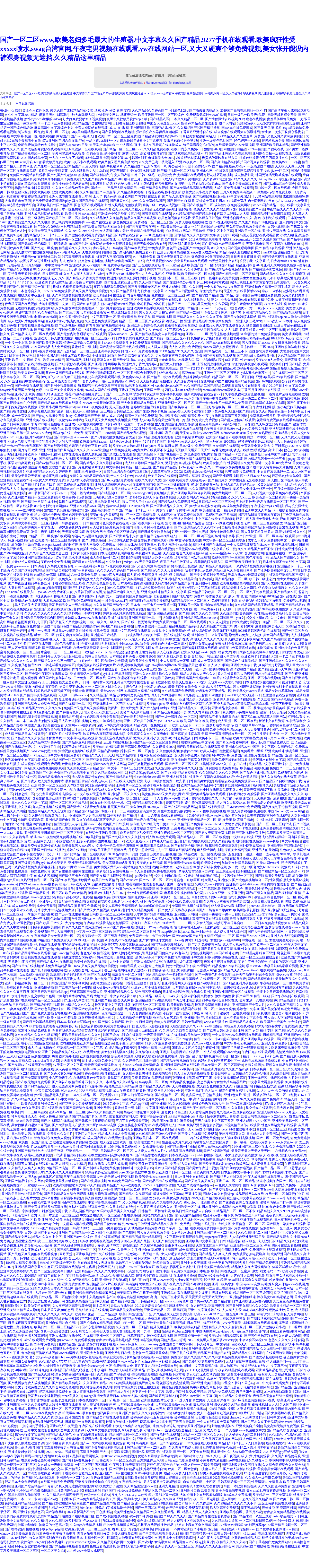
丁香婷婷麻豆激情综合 (282, 725)
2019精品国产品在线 (281, 596)
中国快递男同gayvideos (212, 1331)
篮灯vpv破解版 (152, 1189)
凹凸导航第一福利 (174, 239)
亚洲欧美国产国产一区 (197, 265)
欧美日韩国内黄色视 (286, 1409)
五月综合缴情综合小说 (290, 489)
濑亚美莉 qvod (107, 1413)
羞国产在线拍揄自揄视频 (36, 364)
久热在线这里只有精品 (212, 1245)
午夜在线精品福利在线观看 (234, 1370)
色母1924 (42, 390)
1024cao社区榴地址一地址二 (110, 802)
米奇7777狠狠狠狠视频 (47, 424)
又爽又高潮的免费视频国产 (151, 1077)
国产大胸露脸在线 (278, 1413)
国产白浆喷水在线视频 (54, 669)
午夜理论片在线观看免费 (63, 734)
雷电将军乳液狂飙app (189, 927)
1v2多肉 (102, 170)
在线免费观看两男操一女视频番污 (98, 648)
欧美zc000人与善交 (269, 360)
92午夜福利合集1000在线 (220, 1000)
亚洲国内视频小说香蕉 (153, 1047)
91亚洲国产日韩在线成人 (36, 557)
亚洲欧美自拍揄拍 (249, 1426)
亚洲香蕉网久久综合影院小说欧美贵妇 (193, 983)
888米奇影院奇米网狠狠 (51, 506)
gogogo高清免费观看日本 (101, 1396)
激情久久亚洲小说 (146, 738)
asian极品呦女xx (284, 1516)
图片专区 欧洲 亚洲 (32, 450)
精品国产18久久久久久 (170, 1516)
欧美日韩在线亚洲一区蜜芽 (230, 1271)
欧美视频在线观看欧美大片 (96, 665)
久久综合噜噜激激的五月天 (48, 815)
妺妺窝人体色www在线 (81, 617)
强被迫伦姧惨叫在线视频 (26, 1452)
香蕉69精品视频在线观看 (103, 1073)
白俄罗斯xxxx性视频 (179, 1245)
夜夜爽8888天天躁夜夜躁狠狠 (287, 1215)
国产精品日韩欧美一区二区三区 (211, 592)
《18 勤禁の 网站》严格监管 (185, 231)
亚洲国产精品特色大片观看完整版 (39, 1151)
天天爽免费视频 (73, 531)
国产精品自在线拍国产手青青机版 (70, 570)
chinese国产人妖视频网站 (221, 347)
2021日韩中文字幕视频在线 (198, 1366)
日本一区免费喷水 (72, 209)
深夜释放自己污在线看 (106, 983)
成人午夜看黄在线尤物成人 (162, 145)
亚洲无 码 (173, 274)
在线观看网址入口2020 (168, 1125)
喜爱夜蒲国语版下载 (258, 789)
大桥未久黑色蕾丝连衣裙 (53, 1292)
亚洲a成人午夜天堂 (63, 1426)
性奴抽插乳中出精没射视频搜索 (264, 949)
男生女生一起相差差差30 (178, 867)
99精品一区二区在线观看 (188, 622)
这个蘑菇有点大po (24, 458)
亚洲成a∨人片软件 (31, 1348)
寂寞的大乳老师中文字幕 (135, 1546)
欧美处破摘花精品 (187, 1327)
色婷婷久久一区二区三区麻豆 (252, 1344)
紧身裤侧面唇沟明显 (32, 467)
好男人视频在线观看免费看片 (221, 1473)
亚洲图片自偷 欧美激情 (197, 1490)
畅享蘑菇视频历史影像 (223, 1116)
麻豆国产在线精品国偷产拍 (96, 1503)
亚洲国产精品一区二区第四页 (165, 1310)
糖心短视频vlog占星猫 (153, 1357)
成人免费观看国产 (210, 660)
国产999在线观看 (268, 381)
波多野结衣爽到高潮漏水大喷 (104, 734)
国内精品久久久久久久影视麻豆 (282, 274)
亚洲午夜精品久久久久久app (226, 1542)
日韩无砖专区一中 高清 (183, 1099)
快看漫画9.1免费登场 (266, 1482)
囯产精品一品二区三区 (270, 1168)
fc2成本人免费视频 (237, 1494)
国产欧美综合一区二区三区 (187, 407)
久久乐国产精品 (150, 282)
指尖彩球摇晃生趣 (175, 1305)
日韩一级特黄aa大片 (97, 682)
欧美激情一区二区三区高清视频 (58, 540)
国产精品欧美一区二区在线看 (199, 854)
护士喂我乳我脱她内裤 (68, 222)
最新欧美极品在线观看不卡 (203, 394)
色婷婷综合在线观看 (167, 299)
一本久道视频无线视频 (200, 1443)
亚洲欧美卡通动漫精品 (51, 282)
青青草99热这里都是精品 (114, 1340)
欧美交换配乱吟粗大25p (82, 428)
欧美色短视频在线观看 (174, 218)
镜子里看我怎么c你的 (198, 145)
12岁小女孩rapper (200, 643)
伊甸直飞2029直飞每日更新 (60, 377)
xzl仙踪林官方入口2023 (195, 1456)
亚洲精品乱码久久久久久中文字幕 (99, 1271)
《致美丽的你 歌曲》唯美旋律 (171, 1120)
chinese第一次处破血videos (161, 1361)
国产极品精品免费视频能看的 (226, 269)
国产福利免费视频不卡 (78, 1460)
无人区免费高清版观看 (24, 648)
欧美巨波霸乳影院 (246, 910)
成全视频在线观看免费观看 (40, 764)
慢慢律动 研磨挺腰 (85, 691)
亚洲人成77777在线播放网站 (31, 252)
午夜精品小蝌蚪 (130, 1482)
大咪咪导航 (171, 617)
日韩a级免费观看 (43, 351)
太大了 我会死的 (105, 196)
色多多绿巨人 (168, 699)
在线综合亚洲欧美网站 (102, 832)
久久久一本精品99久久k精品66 (115, 1082)
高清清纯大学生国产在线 (143, 1284)
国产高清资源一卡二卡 (190, 1335)
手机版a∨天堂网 (67, 1146)
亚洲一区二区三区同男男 (222, 372)
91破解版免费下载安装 (169, 781)
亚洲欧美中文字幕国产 (202, 1241)
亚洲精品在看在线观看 (177, 1292)
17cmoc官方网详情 (111, 574)
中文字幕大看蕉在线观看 (266, 1082)
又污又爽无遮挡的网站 (24, 274)
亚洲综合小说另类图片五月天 (119, 213)
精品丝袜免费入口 (221, 1391)
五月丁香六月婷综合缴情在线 (155, 1366)
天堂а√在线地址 (121, 1305)
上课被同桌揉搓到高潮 (213, 364)
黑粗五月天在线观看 (238, 1026)
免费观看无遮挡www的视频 (206, 114)
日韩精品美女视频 (200, 781)
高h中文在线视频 (74, 1202)
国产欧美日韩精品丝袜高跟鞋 (102, 226)
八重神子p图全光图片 (89, 592)
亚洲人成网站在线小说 (65, 1335)
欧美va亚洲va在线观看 (171, 489)
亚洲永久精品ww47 (194, 652)
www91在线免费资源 (46, 1413)
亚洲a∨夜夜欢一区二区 (192, 162)
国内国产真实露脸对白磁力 (63, 510)
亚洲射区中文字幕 (220, 231)
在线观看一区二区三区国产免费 (223, 979)
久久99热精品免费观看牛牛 (228, 1357)
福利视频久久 (262, 785)
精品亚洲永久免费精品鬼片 (233, 570)
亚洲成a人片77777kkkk (215, 686)
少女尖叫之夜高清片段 (133, 695)
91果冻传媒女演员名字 (78, 957)
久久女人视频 (203, 923)
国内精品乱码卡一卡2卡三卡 (43, 235)
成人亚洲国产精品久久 (273, 1241)
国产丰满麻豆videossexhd (71, 437)
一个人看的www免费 (165, 798)
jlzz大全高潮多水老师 (204, 506)
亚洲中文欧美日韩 (193, 1262)
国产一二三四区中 (119, 394)
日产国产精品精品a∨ (290, 605)
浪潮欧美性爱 (225, 996)
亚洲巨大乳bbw (86, 1133)
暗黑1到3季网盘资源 (131, 1009)
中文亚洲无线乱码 (28, 682)
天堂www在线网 (112, 691)
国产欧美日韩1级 (211, 1163)
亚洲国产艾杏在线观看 (50, 609)
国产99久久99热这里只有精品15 (57, 226)
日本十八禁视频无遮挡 (178, 1537)
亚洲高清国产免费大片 (86, 992)
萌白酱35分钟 (14, 824)
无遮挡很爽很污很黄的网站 (34, 308)
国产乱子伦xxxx (105, 1224)
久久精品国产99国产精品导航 (198, 127)
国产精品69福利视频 (45, 1004)
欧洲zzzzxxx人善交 (270, 308)
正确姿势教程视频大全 (208, 1103)
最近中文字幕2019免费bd (273, 463)
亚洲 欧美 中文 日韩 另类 (23, 360)
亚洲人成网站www (270, 1112)
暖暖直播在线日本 (279, 553)
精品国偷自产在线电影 (188, 1542)
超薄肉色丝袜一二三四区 (169, 643)
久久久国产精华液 (18, 1039)
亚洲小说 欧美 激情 (28, 394)
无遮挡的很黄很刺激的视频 (172, 209)
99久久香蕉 (284, 974)
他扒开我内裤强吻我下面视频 (260, 600)
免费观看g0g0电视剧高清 (251, 1254)
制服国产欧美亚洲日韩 (45, 342)
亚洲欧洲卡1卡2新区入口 (259, 656)
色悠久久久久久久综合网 (211, 209)
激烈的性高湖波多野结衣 (183, 463)
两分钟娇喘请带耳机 (101, 372)
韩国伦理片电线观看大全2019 (153, 157)
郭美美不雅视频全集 (84, 1189)
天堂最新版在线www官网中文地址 (197, 987)
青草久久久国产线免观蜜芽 (81, 927)
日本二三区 (101, 1305)
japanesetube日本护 (13, 884)
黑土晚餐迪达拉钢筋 (73, 699)
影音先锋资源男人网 (125, 1056)
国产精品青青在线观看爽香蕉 (209, 1516)
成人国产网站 (97, 1138)
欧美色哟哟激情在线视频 (187, 458)
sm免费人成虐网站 (204, 252)
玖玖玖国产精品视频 (169, 1168)
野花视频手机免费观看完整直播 (101, 385)
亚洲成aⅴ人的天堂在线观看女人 (222, 325)
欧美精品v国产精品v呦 (112, 1301)
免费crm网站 (68, 867)
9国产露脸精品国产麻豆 (248, 209)
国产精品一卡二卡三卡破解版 (239, 454)
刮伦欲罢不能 (161, 682)
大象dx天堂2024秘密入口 (177, 360)
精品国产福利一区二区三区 (128, 1434)
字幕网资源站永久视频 (68, 153)
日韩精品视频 (273, 1034)
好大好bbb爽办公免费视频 (132, 1426)
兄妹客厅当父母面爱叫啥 (133, 1262)
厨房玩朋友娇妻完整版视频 (75, 308)
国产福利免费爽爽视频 (83, 600)
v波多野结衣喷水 (188, 157)
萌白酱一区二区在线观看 (273, 188)
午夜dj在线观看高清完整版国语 (225, 415)
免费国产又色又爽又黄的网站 (85, 708)
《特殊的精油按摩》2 (223, 1409)
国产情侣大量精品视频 (185, 1215)
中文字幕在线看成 (188, 540)
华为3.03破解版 (52, 1159)
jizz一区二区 (280, 170)
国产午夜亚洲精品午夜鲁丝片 (29, 583)
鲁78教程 (27, 1353)
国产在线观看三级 (165, 368)
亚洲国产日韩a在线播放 (48, 850)
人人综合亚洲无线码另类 (247, 1237)
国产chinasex (129, 880)
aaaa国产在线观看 (99, 222)
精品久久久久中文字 (47, 1237)
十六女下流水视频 (83, 553)
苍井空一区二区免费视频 (138, 514)
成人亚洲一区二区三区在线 (237, 721)
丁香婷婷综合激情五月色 (80, 1473)
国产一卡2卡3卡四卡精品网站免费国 (221, 403)
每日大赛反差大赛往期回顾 (116, 1331)
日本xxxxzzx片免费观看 (243, 807)
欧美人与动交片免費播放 (97, 544)
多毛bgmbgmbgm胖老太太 (57, 949)
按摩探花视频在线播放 (57, 888)
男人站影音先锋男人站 (96, 1387)
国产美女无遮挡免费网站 (208, 574)
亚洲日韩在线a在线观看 (97, 1348)
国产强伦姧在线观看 (164, 1434)
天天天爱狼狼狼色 (257, 729)
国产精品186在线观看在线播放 (59, 403)
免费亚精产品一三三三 (228, 557)
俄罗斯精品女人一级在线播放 (70, 605)
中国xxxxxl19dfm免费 (134, 643)
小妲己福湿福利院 (31, 820)
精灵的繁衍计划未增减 (110, 897)
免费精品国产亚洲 (72, 1344)
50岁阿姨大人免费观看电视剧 (98, 579)
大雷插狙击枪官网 (18, 200)
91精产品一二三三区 (177, 923)
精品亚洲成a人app (66, 824)
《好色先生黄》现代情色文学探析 (102, 660)
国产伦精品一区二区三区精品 (237, 274)
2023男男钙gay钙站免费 (280, 1452)
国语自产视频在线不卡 (288, 1013)
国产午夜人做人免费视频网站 (42, 781)
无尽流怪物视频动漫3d (226, 334)
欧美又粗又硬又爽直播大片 (117, 162)
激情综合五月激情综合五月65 (62, 1490)
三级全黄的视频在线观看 (276, 1503)
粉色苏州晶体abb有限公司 (217, 424)
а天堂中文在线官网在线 (103, 1430)
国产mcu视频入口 (83, 136)
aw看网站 (204, 966)
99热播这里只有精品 (250, 1215)
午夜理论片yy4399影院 (267, 506)
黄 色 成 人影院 (297, 1310)
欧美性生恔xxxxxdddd (80, 213)
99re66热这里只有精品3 (47, 897)
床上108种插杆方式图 (212, 282)
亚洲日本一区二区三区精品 (235, 1181)
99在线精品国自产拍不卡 (177, 1503)
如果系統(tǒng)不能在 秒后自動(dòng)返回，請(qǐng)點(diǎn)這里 (155, 82)
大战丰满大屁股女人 (136, 329)
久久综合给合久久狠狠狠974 (183, 553)
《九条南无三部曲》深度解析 (203, 695)
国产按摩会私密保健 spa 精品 (277, 1529)
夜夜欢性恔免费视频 (55, 562)
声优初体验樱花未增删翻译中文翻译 (180, 957)
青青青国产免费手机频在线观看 (95, 669)
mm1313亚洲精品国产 (278, 252)
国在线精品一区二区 (169, 1095)
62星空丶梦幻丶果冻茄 (237, 1383)
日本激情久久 (220, 1452)
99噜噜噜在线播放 (252, 119)
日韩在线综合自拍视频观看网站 (126, 471)
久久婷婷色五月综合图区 (140, 1060)
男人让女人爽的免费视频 (192, 1073)
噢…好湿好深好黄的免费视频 (197, 420)
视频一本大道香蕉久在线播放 (236, 1155)
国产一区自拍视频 (78, 398)
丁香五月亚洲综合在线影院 (261, 390)
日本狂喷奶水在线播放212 (262, 682)
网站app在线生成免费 (68, 433)
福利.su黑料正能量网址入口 (82, 1456)
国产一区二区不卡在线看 (191, 1452)
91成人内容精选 (45, 875)
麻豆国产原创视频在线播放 (186, 1409)
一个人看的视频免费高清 (143, 1013)
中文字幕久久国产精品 (277, 746)
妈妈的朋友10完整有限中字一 (218, 1060)
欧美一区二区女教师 (182, 1469)
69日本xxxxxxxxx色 (166, 648)
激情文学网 (253, 1065)
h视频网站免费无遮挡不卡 (131, 970)
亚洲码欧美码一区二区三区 (170, 897)
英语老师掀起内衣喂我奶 (103, 1030)
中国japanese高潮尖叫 (251, 1284)
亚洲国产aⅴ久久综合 (78, 1237)
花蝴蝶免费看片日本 (210, 200)
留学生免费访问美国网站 (181, 979)
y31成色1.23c (178, 110)
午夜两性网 (211, 1047)
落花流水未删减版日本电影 (190, 1271)
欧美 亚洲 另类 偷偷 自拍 (52, 1219)
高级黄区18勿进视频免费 (211, 1142)
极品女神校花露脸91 (279, 691)
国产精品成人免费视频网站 (256, 355)
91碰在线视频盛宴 (242, 1129)
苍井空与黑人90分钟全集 (165, 1090)
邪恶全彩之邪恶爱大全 (184, 243)
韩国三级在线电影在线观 (172, 635)
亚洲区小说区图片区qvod (57, 407)
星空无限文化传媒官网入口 (119, 1116)
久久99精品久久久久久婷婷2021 (34, 1099)
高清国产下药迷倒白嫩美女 (212, 910)
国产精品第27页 (285, 592)
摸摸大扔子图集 (110, 1486)
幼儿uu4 (36, 837)
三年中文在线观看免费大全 (158, 1533)
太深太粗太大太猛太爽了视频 (132, 489)
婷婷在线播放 (76, 850)
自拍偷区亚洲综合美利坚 (58, 1262)
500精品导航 (295, 626)
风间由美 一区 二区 (128, 1323)
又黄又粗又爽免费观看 (267, 901)
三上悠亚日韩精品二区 (116, 411)
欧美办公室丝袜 (252, 927)
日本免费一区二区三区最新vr (222, 1065)
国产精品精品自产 (166, 467)
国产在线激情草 (55, 446)
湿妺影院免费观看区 (263, 351)
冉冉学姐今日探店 (249, 1391)
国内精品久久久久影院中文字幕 (196, 235)
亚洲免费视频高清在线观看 (279, 828)
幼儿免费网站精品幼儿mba (60, 966)
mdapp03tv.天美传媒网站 (185, 411)
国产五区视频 (231, 854)
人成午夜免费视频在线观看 (233, 188)
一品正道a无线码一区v (102, 140)
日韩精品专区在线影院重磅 (270, 213)
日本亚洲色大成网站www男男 (223, 1206)
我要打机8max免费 (198, 570)
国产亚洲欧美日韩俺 (205, 1383)
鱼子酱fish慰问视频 (129, 1043)
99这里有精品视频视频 (95, 1090)
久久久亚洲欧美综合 (73, 317)
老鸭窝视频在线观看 (156, 213)
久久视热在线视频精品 (16, 635)
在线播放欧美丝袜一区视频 (190, 1034)
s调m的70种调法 (140, 1516)
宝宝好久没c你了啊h (258, 914)
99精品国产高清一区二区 (63, 1168)
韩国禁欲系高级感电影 (78, 1301)
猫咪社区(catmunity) (237, 239)
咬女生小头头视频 (224, 299)
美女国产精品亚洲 (276, 635)
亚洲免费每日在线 (118, 1353)
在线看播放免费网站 (293, 510)
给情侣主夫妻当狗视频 (37, 1069)
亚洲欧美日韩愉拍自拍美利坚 (96, 1482)
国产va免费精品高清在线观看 (191, 188)
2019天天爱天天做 (148, 1305)
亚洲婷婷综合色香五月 (290, 648)
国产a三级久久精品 (259, 893)
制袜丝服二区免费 (31, 132)
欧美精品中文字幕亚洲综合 (268, 764)
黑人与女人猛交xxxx (231, 802)
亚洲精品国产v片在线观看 (203, 1017)
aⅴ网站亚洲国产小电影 (190, 1529)
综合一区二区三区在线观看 (259, 957)
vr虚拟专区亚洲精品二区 (213, 691)
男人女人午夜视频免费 (153, 1232)
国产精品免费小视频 (131, 433)
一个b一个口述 (284, 1520)
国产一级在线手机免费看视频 (124, 609)
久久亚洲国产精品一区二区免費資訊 (34, 497)
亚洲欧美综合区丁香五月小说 (241, 1512)
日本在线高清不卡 (182, 1155)
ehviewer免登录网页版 (207, 471)
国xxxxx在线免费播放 (236, 127)
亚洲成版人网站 (185, 914)
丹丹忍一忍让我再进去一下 (148, 850)
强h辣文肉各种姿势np (218, 1194)
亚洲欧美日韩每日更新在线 (88, 656)
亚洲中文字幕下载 (244, 665)
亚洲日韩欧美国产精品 (84, 609)
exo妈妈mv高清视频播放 (51, 574)
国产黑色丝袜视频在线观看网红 (44, 149)
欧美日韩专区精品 (105, 880)
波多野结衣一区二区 (94, 489)
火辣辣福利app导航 (197, 377)
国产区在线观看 (98, 974)
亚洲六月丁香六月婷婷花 (140, 364)
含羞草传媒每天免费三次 (285, 119)
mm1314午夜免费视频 (92, 407)
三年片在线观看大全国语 (228, 678)
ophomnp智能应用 (48, 587)
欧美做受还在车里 (37, 1305)
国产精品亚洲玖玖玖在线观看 (229, 153)
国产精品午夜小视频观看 (38, 695)
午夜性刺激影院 (264, 407)
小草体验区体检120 (253, 1340)
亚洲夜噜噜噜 (140, 127)
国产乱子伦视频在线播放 (49, 970)
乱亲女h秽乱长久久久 (290, 531)
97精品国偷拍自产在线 (21, 949)
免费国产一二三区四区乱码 (289, 768)
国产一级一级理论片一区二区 (176, 716)
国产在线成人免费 (122, 781)
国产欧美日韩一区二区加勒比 (66, 218)
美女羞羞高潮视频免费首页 (246, 226)
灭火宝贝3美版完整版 (15, 1421)
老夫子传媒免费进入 (29, 1387)
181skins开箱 (24, 162)
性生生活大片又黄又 (176, 1142)
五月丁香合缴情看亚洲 (132, 1120)
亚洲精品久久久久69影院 (164, 729)
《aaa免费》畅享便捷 (33, 974)
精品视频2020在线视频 (228, 966)
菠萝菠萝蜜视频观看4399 (155, 540)
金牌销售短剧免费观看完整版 (187, 1507)
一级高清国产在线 (260, 166)
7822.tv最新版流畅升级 (119, 1520)
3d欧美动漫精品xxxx (85, 132)
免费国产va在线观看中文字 (73, 772)
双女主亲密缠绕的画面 (246, 304)
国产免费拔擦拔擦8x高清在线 (45, 1206)
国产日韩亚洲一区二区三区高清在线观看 (266, 536)
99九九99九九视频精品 (61, 1452)
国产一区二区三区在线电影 (68, 802)
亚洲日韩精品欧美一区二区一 (26, 983)
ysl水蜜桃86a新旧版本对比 (283, 1391)
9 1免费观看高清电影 (145, 342)
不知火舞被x (48, 1116)
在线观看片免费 (184, 1275)
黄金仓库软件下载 (36, 110)
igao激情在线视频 (115, 742)
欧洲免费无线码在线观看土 (231, 759)
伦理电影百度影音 (13, 493)
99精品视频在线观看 (286, 1546)
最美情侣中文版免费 (182, 686)
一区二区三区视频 (138, 648)
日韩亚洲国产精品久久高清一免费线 (163, 1224)
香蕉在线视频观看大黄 (246, 918)
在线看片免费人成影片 (246, 858)
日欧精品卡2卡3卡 (94, 652)
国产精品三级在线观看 (37, 579)
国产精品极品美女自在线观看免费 (159, 334)
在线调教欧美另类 (130, 665)
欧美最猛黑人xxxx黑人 (78, 845)
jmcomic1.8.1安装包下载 (216, 308)
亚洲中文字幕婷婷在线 (204, 1310)
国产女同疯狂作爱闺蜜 (155, 940)
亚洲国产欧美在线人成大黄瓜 (93, 1009)
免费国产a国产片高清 (220, 514)
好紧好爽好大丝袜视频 (72, 635)
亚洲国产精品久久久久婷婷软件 (141, 1413)
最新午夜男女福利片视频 (237, 1090)
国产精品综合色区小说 (24, 299)
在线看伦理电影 (119, 1138)
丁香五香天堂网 (183, 1421)
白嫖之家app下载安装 (120, 1047)
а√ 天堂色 (293, 329)
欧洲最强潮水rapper (94, 441)
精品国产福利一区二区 (197, 1009)
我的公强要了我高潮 (29, 1434)
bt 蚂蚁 (100, 1245)
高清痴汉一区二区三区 (128, 974)
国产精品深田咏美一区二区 (76, 1249)
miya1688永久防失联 (121, 540)
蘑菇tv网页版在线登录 (164, 1009)
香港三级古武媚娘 (83, 493)
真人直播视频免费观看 (89, 1391)
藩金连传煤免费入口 (224, 531)
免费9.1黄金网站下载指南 (222, 312)
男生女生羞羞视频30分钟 (258, 278)
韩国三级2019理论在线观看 (122, 1034)
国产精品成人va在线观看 (54, 961)
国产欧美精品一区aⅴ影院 (73, 987)
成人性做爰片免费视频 (185, 347)
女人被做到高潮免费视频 (160, 1056)
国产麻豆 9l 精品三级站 (253, 996)
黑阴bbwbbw (144, 957)
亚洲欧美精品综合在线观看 (205, 794)
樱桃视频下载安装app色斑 (44, 1529)
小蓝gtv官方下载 (92, 1099)
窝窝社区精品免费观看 (34, 1030)
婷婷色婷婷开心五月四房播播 (151, 1417)
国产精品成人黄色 (58, 1434)
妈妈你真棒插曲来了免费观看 (58, 179)
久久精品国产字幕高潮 (113, 1374)
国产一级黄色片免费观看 (213, 974)
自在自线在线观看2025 (203, 1477)
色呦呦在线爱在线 (144, 1374)
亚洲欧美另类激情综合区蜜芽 (41, 617)
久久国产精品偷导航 (286, 1456)
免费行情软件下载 (224, 600)
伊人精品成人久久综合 (104, 789)
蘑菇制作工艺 (292, 682)
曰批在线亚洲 (203, 1404)
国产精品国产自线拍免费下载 (280, 781)
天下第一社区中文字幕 (148, 1391)
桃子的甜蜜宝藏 (27, 1490)
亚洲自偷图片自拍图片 (61, 1323)
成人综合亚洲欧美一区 (116, 1142)
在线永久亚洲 (200, 992)
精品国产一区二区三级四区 (252, 1292)
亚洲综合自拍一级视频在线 (272, 153)
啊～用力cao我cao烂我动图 (283, 738)
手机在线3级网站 (104, 355)
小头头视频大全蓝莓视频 (178, 660)
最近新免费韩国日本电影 (213, 1004)
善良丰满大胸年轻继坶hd (138, 712)
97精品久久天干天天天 (97, 755)
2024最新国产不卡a (80, 1512)
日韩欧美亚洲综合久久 (291, 549)
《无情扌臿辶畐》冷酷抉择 (211, 1224)
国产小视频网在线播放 (57, 1120)
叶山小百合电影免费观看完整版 (161, 815)
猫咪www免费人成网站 (109, 764)
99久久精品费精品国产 (103, 1185)
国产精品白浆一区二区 (231, 579)
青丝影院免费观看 (238, 785)
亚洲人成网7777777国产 (253, 1120)
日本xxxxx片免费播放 (113, 342)
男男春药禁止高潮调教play (51, 200)
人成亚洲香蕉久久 (183, 1026)
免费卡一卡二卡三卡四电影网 (117, 845)
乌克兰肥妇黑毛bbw (288, 1292)
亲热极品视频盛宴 (182, 1082)
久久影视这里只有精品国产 (86, 768)
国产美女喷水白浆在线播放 (66, 789)
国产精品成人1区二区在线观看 (33, 334)
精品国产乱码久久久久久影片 (123, 837)
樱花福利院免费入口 (209, 562)
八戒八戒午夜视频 (226, 1456)
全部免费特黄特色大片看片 (37, 145)
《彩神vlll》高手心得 (163, 433)
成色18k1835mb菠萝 (151, 1520)
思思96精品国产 (48, 1516)
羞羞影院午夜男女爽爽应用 (63, 1447)
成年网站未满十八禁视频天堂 (110, 243)
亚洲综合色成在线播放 (34, 1056)
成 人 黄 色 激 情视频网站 (246, 596)
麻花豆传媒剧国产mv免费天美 (188, 248)
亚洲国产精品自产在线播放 (225, 437)
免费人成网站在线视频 (91, 127)
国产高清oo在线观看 (57, 648)
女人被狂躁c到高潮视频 (238, 1138)
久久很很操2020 (163, 746)
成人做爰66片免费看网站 (26, 321)
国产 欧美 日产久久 (49, 923)
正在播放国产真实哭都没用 (190, 759)
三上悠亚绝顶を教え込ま (60, 1241)
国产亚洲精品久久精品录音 (177, 579)
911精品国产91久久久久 (176, 351)
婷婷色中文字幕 (248, 1009)
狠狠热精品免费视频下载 (52, 691)
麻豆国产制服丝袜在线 (55, 678)
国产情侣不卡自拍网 (73, 875)
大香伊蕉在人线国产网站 (183, 1439)
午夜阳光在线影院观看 (258, 1052)
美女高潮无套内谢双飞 (118, 863)
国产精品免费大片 (279, 1237)
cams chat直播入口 (46, 1060)
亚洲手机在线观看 (183, 1353)
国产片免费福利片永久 (88, 467)
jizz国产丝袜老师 (226, 953)
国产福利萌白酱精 (288, 893)
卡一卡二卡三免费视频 (53, 123)
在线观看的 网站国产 (54, 136)
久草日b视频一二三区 (219, 936)
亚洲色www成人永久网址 (186, 441)
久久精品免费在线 (156, 149)
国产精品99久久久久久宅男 (198, 613)
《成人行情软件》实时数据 (181, 179)
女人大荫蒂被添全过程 (290, 441)
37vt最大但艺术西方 (279, 1103)
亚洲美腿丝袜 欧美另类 (134, 317)
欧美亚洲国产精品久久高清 (290, 1254)
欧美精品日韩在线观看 (109, 295)
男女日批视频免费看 (286, 342)
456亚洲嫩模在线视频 (83, 1013)
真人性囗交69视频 (280, 480)
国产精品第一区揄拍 (181, 1146)
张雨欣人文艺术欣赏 (168, 1017)
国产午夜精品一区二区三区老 (30, 1378)
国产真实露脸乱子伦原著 (139, 579)
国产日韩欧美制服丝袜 (153, 531)
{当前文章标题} (24, 103)
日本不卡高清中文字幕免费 (243, 1017)
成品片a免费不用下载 (218, 1215)
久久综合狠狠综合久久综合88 (283, 1464)
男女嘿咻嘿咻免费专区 (62, 1348)
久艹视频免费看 (144, 256)
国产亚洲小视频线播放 (60, 385)
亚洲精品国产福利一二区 (67, 519)
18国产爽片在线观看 (111, 308)
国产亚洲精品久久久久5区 (169, 506)
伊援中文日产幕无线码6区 (275, 992)
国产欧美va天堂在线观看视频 (164, 1323)
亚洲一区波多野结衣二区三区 (264, 1095)
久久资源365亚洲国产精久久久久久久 (230, 179)
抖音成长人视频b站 (25, 562)
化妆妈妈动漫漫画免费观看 (99, 716)
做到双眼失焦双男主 (143, 660)
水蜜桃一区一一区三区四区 (60, 652)
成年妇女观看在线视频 (96, 1241)
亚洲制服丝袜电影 (288, 347)
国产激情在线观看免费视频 (84, 235)
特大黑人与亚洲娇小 (216, 880)
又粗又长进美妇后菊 (53, 170)
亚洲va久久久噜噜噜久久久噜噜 (155, 673)
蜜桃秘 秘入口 (162, 970)
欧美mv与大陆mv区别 (128, 446)
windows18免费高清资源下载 (137, 1490)
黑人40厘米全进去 (47, 514)
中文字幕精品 (291, 841)
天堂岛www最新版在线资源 (72, 630)
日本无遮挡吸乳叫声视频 (116, 553)
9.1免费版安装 (44, 712)
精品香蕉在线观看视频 (185, 1151)
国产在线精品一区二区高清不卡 (281, 871)
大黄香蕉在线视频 (21, 587)
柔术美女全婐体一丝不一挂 (252, 489)
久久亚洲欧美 (51, 858)
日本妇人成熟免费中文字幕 (101, 1060)
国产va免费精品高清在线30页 (94, 1499)
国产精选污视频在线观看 (279, 256)
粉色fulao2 (113, 1099)
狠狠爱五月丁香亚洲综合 (142, 179)
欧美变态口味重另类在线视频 (268, 815)
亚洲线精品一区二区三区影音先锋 (154, 742)
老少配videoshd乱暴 (38, 1245)
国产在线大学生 (118, 1391)
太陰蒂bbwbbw (119, 441)
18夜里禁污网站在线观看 (192, 557)
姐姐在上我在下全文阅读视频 (196, 1525)
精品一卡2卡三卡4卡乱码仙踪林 (216, 1039)
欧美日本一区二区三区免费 (117, 136)
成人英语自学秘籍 (68, 1069)
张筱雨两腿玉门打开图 (31, 622)
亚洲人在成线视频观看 (286, 936)
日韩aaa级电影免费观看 (181, 1460)
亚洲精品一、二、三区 (82, 1151)
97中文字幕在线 (11, 1155)
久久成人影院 (218, 622)
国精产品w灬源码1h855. (178, 1340)
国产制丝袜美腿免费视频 (101, 1168)
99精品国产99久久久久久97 (42, 708)
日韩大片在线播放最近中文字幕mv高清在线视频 (146, 1159)
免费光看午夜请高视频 (59, 1533)
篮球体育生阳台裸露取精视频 (62, 1198)
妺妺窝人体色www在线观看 (20, 858)
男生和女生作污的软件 (173, 811)
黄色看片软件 (285, 1344)
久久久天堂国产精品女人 (285, 1004)
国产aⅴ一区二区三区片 (155, 880)
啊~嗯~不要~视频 (90, 940)
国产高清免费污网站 (136, 746)
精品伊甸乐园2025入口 (233, 1159)
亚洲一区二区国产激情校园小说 (262, 1327)
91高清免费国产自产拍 (124, 1181)
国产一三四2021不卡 (149, 1507)
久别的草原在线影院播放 (33, 183)
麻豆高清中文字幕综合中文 (53, 127)
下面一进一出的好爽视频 (211, 669)
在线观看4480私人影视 (52, 1163)
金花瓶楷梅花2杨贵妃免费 (64, 321)
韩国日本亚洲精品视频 (240, 1486)
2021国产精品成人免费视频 (50, 347)
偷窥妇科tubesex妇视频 (178, 1331)
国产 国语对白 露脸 (181, 200)
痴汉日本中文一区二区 (263, 437)
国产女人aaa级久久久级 (174, 669)
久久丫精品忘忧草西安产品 (96, 820)
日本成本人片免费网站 (262, 1133)
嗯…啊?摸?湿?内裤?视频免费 (180, 415)
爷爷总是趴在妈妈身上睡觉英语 (132, 652)
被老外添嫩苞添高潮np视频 (249, 338)
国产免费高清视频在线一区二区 (228, 734)
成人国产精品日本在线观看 (24, 734)
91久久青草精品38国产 (204, 712)
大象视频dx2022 (54, 600)
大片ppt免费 (73, 923)
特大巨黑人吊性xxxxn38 (139, 501)
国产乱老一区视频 (44, 248)
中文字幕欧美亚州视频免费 (182, 1237)
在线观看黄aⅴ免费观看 (89, 1077)
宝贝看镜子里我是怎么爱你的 (201, 1486)
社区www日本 (91, 824)
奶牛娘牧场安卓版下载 (206, 1387)
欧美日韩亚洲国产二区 (135, 1314)
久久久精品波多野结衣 (65, 1520)
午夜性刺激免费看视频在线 (62, 837)
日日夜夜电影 (260, 1013)
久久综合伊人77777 (53, 1361)
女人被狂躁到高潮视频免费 (71, 1305)
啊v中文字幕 (221, 755)
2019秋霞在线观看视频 (205, 239)
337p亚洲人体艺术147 (77, 1000)
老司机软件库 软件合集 (17, 1542)
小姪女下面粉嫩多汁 (177, 1013)
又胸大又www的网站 (210, 884)
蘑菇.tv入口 (130, 153)
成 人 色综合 (68, 261)
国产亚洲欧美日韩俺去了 (243, 562)
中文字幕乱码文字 (153, 1116)
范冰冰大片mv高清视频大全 (54, 910)
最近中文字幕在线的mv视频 (204, 226)
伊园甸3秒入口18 (206, 1013)
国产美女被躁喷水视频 (66, 390)
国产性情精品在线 (119, 777)
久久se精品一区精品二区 (278, 1348)
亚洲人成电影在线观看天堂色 (70, 196)
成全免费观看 (123, 222)
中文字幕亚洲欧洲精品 (158, 1108)
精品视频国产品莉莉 (183, 626)
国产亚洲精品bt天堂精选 (279, 910)
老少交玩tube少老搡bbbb (46, 1357)
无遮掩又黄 (193, 1194)
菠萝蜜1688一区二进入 (276, 1228)
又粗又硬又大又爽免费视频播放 (108, 420)
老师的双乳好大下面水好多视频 (152, 497)
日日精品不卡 (68, 716)
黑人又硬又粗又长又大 (257, 531)
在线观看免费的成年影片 (208, 1228)
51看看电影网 (284, 789)
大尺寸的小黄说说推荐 (235, 798)
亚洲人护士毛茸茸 (249, 321)
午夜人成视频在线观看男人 (264, 1176)
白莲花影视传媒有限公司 (165, 1370)
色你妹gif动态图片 (151, 1378)
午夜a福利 (206, 579)
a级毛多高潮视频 (190, 961)
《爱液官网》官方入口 (27, 1215)
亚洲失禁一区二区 (129, 785)
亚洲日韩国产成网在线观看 (180, 1065)
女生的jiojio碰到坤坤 (225, 940)
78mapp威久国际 (169, 931)
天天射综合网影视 (202, 1112)
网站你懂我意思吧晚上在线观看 (137, 1387)
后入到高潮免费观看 (160, 837)
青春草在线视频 (138, 295)
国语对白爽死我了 (21, 463)
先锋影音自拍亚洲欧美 (59, 1366)
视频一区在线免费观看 (141, 415)
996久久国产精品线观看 (208, 1198)
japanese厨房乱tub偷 (283, 1142)
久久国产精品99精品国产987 (101, 179)
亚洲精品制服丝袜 (242, 1297)
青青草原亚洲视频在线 (193, 1426)
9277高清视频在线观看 (78, 256)
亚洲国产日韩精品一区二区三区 (81, 1232)
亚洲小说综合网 (47, 355)
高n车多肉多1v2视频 (22, 1391)
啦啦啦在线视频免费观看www (236, 781)
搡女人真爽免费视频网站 (120, 906)
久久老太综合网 (289, 1335)
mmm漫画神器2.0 (87, 566)
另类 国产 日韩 (217, 858)
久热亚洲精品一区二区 (36, 880)
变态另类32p (206, 1082)
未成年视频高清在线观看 (18, 1314)
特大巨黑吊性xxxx (55, 1189)
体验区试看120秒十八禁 (289, 1267)
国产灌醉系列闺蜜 (98, 510)
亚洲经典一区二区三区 (246, 1245)
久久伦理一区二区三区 (50, 166)
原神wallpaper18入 (121, 334)
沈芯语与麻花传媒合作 (88, 777)
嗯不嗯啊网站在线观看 (16, 712)
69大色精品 (78, 1163)
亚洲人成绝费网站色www (113, 484)
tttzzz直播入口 (21, 1060)
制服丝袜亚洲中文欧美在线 (31, 192)
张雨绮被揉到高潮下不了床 (192, 1077)
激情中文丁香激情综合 (122, 1245)
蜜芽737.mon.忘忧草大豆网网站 (263, 716)
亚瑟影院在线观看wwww (145, 398)
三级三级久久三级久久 (103, 622)
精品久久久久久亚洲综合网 (215, 1546)
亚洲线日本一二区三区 (109, 703)
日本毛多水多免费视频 (228, 467)
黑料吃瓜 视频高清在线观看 (152, 1452)
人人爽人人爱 (232, 1310)
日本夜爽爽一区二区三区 (268, 1069)
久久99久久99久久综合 (81, 231)
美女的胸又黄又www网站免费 (115, 867)
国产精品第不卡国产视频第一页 (160, 454)
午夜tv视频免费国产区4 (219, 398)
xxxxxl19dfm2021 (98, 209)
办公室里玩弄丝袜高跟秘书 (55, 794)
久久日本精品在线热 (120, 1206)
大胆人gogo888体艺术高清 (43, 1176)
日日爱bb (65, 1499)
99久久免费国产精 (120, 587)
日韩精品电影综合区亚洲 (258, 953)
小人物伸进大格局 (151, 966)
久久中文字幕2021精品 (21, 114)
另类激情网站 (264, 1275)
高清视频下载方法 (172, 1374)
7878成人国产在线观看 (101, 390)
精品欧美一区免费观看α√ (152, 725)
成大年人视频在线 (235, 944)
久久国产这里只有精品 (27, 570)
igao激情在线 (143, 875)
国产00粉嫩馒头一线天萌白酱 (138, 1254)
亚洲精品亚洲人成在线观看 (73, 979)
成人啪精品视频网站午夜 (96, 949)
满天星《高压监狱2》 (294, 1323)
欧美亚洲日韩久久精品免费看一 (134, 910)
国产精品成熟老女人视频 (57, 458)
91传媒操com (245, 1529)
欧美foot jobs (155, 703)
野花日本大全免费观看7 (22, 1482)
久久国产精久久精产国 (108, 1022)
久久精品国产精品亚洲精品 (254, 605)
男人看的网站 (244, 626)
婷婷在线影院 (184, 1417)
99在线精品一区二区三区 (290, 372)
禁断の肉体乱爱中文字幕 (142, 1112)
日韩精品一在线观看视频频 (84, 1421)
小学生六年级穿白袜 (39, 914)
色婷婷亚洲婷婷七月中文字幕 (143, 1099)
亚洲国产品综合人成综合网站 (36, 703)
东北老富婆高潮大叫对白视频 (208, 1258)
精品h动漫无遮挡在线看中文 (240, 252)
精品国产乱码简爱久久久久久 (84, 587)
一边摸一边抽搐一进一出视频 (220, 914)
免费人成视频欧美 (124, 1533)
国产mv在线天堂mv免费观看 (144, 248)
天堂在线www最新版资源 (246, 574)
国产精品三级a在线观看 (164, 377)
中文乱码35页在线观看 (76, 1224)
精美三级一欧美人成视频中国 (163, 205)
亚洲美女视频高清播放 (173, 252)
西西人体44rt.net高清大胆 (183, 390)
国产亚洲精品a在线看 (162, 613)
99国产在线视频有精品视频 (234, 381)
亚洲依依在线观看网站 (256, 1219)
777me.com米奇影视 (281, 1198)
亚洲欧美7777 (107, 944)
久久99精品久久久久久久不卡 (235, 1503)
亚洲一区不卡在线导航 (264, 678)
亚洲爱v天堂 (48, 901)
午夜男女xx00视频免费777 (124, 274)
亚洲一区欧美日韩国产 (140, 721)
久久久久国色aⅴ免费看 (274, 1486)
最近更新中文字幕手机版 (113, 1004)
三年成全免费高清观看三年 (241, 183)
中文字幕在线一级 (223, 549)
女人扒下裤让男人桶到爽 (192, 755)
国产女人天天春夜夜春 (174, 910)
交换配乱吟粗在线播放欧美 (289, 428)
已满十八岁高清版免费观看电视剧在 (31, 867)
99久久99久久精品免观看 (232, 1404)
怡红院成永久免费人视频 (52, 1138)
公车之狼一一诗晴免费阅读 (200, 1464)
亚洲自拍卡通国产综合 (137, 1095)
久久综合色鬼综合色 (101, 583)
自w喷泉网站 (257, 200)
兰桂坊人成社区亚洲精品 (127, 1370)
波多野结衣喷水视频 (212, 867)
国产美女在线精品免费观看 (197, 1133)
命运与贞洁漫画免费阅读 (90, 536)
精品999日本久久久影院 (239, 587)
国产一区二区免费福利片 (274, 1138)
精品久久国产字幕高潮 (140, 218)
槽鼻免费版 (101, 630)
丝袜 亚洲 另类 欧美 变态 (112, 110)
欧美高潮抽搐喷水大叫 (69, 1185)
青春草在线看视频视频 (146, 231)
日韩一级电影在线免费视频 (218, 278)
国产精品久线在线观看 (38, 1477)
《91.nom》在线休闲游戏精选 (262, 1533)
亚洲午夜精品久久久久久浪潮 (42, 398)
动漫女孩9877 (120, 157)
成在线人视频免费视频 (156, 1219)
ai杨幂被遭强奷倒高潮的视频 (21, 1280)
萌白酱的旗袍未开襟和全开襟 (223, 243)
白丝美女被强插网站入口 (201, 136)
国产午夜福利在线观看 (287, 996)
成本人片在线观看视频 (130, 549)
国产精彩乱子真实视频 (265, 269)
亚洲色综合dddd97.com (242, 884)
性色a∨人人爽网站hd (295, 850)
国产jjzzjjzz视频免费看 (48, 415)
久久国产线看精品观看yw (195, 1185)
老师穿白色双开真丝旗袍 (237, 648)
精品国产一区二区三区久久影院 (170, 609)
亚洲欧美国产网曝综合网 (285, 845)
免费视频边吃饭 (294, 600)
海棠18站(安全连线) (25, 888)
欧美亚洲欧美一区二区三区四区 (88, 1529)
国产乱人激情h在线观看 (238, 420)
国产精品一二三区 (189, 312)
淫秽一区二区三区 (208, 828)
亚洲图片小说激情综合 (35, 437)
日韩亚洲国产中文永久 (40, 1232)
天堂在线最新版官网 (95, 312)
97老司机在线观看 (93, 1146)
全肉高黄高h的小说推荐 (103, 153)
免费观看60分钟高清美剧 (131, 1443)
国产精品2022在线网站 (252, 936)
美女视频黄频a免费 (36, 828)
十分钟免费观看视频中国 (145, 893)
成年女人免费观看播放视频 (19, 1159)
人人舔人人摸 (157, 347)
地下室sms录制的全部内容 (249, 1331)
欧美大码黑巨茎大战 (247, 738)
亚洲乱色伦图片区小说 (157, 1400)
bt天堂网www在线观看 (192, 549)
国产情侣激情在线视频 (221, 119)
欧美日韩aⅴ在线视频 (162, 476)
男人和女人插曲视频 (73, 721)
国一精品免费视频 (230, 510)
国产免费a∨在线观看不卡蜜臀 (29, 1065)
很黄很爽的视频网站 (53, 114)
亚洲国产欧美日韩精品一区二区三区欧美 (54, 832)
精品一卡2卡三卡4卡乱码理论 (21, 446)
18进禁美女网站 (107, 114)
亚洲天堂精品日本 (284, 544)
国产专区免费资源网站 (232, 742)
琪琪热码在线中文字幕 (189, 858)
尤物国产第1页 (59, 467)
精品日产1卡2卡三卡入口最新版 (241, 1443)
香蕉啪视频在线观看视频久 (145, 884)
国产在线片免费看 (176, 1284)
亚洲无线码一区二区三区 (176, 403)
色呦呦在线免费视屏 (265, 295)
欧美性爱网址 (41, 1258)
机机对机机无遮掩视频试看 (72, 286)
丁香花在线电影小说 (43, 643)
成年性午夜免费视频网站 (232, 205)
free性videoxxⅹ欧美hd (177, 1069)
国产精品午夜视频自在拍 (178, 1060)
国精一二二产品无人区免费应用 (114, 188)
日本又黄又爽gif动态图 (57, 1310)
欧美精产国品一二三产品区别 (96, 1314)
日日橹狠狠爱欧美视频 (129, 123)
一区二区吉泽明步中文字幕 (256, 1447)
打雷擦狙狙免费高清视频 (36, 325)
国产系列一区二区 (175, 1228)
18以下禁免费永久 (218, 411)
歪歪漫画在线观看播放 (279, 695)
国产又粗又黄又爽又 (199, 1181)
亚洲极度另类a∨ (130, 390)
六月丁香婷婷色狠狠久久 (200, 798)
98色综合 (294, 1022)
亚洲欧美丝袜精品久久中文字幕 (164, 592)
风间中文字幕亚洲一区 (27, 523)
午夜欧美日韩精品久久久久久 (80, 1034)
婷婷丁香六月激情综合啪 (161, 785)
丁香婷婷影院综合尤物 (68, 583)
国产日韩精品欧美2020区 (134, 1348)
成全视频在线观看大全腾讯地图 (237, 132)
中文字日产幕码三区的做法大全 (130, 768)
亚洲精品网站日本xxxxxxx (199, 617)
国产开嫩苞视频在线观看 (145, 764)
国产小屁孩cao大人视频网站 (106, 519)
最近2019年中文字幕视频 (23, 759)
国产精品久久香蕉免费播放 (85, 278)
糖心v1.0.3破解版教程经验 (40, 1043)
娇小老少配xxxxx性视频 (118, 304)
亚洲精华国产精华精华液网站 (93, 1292)
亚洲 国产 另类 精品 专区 (256, 1030)
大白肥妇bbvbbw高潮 (101, 1125)
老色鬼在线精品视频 (95, 953)
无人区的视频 (119, 407)
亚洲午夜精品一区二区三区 (173, 832)
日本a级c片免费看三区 (195, 446)
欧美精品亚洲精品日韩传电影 (202, 785)
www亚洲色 (99, 450)
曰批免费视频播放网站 (119, 1525)
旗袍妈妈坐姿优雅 (75, 514)
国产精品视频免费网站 (148, 802)
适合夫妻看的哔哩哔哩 (224, 1262)
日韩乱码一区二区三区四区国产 (65, 1409)
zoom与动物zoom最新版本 (221, 390)
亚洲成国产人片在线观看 (87, 815)
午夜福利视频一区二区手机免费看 (284, 983)
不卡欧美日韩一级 (170, 226)
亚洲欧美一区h (188, 605)
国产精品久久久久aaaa (233, 970)
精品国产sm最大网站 (83, 166)
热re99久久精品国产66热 (104, 1112)
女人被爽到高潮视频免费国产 (111, 527)
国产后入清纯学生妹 (177, 196)
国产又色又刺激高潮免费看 (150, 566)
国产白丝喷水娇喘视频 (236, 1168)
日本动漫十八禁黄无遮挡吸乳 (52, 566)
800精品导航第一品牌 (123, 854)
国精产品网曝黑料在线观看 (31, 953)
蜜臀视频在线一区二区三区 (19, 652)
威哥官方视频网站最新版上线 (107, 828)
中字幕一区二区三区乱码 (94, 931)
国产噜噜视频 (14, 1529)
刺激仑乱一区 (24, 794)
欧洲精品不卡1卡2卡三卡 (68, 974)
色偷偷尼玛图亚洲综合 (120, 1378)
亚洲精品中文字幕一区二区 (232, 708)
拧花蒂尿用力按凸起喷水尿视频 (133, 170)
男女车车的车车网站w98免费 (177, 510)
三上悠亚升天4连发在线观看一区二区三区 (266, 501)
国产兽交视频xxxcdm (224, 1189)
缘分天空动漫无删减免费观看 (253, 974)
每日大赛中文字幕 (150, 291)
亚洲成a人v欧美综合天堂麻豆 (153, 420)
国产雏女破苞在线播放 (265, 1357)
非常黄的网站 (10, 957)
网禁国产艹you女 (232, 617)
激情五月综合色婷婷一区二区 (275, 897)
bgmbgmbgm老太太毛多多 (39, 489)
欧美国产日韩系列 (116, 824)
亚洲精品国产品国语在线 (46, 428)
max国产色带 (78, 243)
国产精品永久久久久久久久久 (183, 342)
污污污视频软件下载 (180, 966)
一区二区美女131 (53, 1550)
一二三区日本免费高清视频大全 (268, 923)
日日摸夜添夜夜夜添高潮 (26, 1323)
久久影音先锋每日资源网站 (193, 381)
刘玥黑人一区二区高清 (149, 1004)
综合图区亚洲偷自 (148, 992)
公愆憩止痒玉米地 (150, 1460)
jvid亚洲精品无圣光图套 (51, 1095)
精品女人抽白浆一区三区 (178, 364)
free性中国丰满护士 (276, 454)
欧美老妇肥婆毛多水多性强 (176, 1267)
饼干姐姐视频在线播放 (21, 407)
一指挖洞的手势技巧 (33, 1426)
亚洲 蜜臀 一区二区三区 (48, 785)
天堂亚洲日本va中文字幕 (23, 1189)
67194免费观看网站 (205, 484)
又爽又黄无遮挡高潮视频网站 (76, 1486)
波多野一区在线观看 (234, 1013)
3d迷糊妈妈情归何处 (180, 1413)
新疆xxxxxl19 (69, 489)
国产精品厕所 (218, 480)
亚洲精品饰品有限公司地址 (276, 1370)
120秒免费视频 (120, 450)
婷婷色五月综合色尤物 (163, 1464)
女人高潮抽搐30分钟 (114, 231)
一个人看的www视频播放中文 (243, 1430)
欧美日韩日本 (73, 1537)
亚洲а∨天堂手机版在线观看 (151, 987)
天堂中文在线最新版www (242, 291)
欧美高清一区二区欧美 (268, 497)
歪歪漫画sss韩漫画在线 (21, 639)
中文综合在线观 (242, 837)
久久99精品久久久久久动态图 (36, 1034)
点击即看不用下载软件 (133, 1258)
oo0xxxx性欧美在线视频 (209, 811)
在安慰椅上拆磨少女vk (114, 901)
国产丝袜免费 (38, 1370)
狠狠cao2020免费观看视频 (75, 1340)
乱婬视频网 (29, 678)
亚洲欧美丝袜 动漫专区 (282, 751)
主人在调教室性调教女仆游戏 (176, 424)
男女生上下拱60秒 (287, 914)
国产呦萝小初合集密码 (47, 1439)
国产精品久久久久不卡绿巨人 (55, 660)
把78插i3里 (19, 1370)
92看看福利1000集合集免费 (266, 1206)
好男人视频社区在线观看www (188, 1520)
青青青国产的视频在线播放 (106, 325)
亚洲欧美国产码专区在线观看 (139, 196)
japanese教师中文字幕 (26, 510)
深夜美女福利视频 (237, 850)
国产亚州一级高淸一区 (16, 1219)
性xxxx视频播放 (42, 1146)
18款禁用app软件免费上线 (273, 192)
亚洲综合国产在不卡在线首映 (21, 854)
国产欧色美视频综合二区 (250, 880)
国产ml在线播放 (88, 304)
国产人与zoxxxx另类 (73, 145)
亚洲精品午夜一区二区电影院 (198, 1499)
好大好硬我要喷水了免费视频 (276, 1026)
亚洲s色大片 (233, 1095)
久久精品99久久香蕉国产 (150, 110)
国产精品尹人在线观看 (226, 1176)
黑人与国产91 (230, 1366)
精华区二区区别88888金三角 (233, 1314)
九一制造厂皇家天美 (109, 979)
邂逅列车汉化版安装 (255, 1409)
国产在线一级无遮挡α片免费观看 (145, 622)
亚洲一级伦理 (10, 398)
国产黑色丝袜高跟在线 (260, 1335)
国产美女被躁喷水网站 (240, 317)
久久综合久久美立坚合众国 (49, 553)
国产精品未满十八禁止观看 (252, 1516)
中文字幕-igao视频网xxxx (242, 1043)
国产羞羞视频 (162, 317)
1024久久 (172, 996)
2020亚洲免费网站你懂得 (150, 428)
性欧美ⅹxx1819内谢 (286, 162)
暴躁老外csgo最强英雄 (269, 708)
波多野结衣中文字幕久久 (136, 355)
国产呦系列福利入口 (80, 360)
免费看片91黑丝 (252, 751)
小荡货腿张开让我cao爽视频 (76, 841)
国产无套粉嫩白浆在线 (149, 243)
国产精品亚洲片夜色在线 (240, 983)
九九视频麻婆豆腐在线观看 (236, 1112)
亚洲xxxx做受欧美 (219, 523)
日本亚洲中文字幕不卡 (237, 1172)
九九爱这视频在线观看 (48, 807)
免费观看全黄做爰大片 (257, 446)
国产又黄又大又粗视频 (93, 910)
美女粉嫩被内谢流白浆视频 (31, 1125)
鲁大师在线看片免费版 (16, 987)
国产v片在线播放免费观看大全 (113, 437)
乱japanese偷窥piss (218, 553)
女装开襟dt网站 (182, 828)
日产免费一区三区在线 (89, 678)
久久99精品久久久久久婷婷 (218, 772)
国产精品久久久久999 (154, 1086)
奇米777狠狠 (175, 802)
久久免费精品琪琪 (282, 1146)
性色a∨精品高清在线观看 (199, 123)
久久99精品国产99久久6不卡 (156, 1133)
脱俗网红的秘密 (215, 1280)
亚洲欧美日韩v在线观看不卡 (21, 1194)
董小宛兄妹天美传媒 (291, 407)
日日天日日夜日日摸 (245, 256)
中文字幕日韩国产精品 (285, 364)
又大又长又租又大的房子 (235, 673)
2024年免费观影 (45, 1344)
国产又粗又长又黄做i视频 (67, 622)
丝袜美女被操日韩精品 (238, 863)
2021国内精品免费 (34, 157)
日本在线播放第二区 (90, 1400)
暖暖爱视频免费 (273, 140)
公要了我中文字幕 (253, 261)
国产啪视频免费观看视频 (273, 875)
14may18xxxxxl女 (270, 179)
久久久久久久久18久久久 (55, 1314)
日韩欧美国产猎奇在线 (213, 1267)
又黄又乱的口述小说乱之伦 (276, 484)
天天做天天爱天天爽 (26, 476)
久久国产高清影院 (273, 639)
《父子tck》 (53, 854)
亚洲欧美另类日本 (65, 192)
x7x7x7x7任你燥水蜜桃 (158, 1185)
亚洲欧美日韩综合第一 (156, 1529)
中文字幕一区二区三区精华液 (224, 540)
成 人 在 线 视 (119, 127)
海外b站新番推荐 (97, 157)
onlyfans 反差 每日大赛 (161, 446)
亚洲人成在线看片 (293, 1155)
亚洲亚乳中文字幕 (18, 807)
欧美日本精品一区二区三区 (289, 1305)
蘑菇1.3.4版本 (271, 291)
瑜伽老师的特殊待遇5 (154, 906)
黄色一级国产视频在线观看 (65, 372)
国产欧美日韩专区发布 (144, 286)
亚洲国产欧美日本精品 (272, 145)
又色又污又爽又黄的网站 (220, 1439)
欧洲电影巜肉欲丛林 (76, 764)
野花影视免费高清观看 (221, 845)
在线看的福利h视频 (283, 961)
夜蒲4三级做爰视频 (38, 1155)
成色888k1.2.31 (169, 372)
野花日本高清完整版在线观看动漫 (203, 918)
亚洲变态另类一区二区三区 (95, 888)
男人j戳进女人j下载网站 (241, 639)
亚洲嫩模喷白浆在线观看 (280, 527)
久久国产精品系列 (123, 291)
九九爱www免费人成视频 (85, 1550)
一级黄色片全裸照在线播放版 (287, 394)
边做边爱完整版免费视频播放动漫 (73, 1142)
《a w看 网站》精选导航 (191, 940)
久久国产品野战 (236, 1069)
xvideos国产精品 (264, 205)
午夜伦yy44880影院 (69, 420)
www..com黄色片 (177, 1301)
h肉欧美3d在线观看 (113, 617)
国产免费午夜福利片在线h (103, 1447)
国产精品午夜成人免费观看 (141, 1318)
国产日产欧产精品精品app (49, 992)
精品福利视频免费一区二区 (61, 239)
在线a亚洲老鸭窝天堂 (48, 1421)
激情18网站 (23, 768)
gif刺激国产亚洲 (40, 772)
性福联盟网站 (120, 1452)
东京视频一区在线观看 (84, 149)
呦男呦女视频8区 (137, 385)
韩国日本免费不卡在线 (140, 699)
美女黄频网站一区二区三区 (231, 493)
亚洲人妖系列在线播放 (182, 777)
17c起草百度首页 (256, 1473)
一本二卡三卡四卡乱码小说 (37, 1499)
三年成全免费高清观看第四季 (136, 949)
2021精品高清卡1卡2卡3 (291, 1000)
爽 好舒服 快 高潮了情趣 (235, 820)
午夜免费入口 (65, 579)
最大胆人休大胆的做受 (82, 411)
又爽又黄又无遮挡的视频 (90, 291)
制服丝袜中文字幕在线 (137, 1168)
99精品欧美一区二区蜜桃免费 (26, 519)
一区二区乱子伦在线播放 (255, 592)
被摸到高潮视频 (106, 1194)
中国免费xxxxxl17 (114, 600)
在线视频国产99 (143, 484)
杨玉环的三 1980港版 (100, 433)
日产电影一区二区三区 (123, 1400)
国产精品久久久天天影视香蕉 (162, 570)
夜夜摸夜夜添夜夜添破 (181, 325)
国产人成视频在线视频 (277, 583)
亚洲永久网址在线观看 (212, 170)
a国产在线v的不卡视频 (150, 411)
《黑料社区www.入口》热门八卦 (223, 764)
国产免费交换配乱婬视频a (56, 549)
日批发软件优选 (101, 183)
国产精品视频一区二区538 (176, 170)
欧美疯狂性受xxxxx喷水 (189, 682)
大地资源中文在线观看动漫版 (201, 1494)
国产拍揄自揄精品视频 (96, 1323)
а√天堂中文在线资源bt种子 (171, 630)
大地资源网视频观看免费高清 (138, 239)
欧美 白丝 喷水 (194, 656)
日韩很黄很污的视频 (244, 622)
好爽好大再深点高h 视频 (113, 256)
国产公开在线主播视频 (71, 914)
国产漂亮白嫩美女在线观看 (286, 1224)
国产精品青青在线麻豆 (106, 699)
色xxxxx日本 (92, 1520)
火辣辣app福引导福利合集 (273, 613)
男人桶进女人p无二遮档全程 (246, 1434)
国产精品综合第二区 (36, 286)
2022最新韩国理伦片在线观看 (259, 630)
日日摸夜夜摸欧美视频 (44, 927)
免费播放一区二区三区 (167, 295)
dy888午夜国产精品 (221, 1378)
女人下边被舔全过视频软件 (216, 1413)
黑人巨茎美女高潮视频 (280, 858)
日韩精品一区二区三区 (116, 1151)
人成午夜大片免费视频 (213, 1537)
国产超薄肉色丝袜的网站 (143, 979)
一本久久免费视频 (34, 1404)
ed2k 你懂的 (205, 1155)
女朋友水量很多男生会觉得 (157, 1456)
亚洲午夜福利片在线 (189, 437)
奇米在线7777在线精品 (121, 940)
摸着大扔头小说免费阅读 (200, 192)
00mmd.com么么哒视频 (120, 1456)
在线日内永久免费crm (186, 149)
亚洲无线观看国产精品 (84, 863)
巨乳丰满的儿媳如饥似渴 (267, 403)
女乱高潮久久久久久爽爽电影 (148, 734)
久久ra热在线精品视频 (86, 1525)
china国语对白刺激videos (209, 1129)
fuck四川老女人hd (82, 1331)
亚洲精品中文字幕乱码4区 (31, 381)
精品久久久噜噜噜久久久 (164, 1202)
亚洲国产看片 (153, 390)
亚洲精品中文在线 (91, 269)
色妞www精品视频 (65, 953)
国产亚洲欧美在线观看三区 (260, 1039)
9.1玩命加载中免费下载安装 (271, 703)
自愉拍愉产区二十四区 (199, 1482)
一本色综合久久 (29, 291)
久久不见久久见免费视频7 (64, 1172)
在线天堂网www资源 (46, 368)
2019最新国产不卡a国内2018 (48, 493)
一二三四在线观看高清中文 (136, 811)
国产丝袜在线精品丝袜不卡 (187, 153)
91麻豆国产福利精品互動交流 (255, 1086)
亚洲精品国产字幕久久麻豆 (34, 1267)
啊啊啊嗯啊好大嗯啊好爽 (287, 1460)
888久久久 (218, 248)
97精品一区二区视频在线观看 (49, 536)
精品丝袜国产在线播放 (209, 544)
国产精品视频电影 (261, 979)
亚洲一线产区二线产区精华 (267, 1077)
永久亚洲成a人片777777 (38, 1249)
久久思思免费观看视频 (101, 321)
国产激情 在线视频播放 (170, 1348)
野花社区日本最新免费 (293, 953)
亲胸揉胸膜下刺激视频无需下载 (45, 1211)
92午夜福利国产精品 (121, 815)
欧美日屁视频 (10, 579)
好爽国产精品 (224, 265)
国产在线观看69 (298, 708)
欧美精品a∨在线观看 (26, 600)
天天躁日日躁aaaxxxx (72, 695)
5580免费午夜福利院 (115, 265)
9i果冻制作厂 (283, 282)
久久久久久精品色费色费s (70, 188)
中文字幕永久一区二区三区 (19, 377)
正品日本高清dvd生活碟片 (186, 1116)
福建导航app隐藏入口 (144, 772)
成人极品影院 (244, 175)
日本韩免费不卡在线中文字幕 (284, 562)
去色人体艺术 (155, 274)
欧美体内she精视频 (106, 746)
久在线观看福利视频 (96, 252)
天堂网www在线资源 (80, 725)
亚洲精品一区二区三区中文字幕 (80, 1047)
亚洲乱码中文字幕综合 (233, 196)
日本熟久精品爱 (161, 841)
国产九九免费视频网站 (204, 944)
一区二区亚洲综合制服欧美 (137, 372)
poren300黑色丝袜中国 (156, 235)
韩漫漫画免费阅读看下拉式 (250, 170)
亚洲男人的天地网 (265, 850)
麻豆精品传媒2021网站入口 (159, 536)
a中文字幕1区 (69, 1099)
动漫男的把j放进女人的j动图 (271, 1159)
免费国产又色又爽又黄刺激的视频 (279, 136)
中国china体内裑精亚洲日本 (137, 544)
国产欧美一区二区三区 (266, 944)
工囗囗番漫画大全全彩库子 (61, 682)
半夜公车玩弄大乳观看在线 (101, 377)
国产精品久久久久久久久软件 (86, 1469)
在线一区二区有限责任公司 (285, 1194)
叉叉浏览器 (295, 1069)
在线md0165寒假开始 (238, 368)
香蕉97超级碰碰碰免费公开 (84, 394)
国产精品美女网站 (18, 1237)
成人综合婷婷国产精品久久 (144, 463)
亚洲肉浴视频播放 (146, 1340)
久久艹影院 (140, 1039)
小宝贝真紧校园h (12, 420)
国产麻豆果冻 (69, 312)
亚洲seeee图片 (72, 368)
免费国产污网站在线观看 (28, 175)
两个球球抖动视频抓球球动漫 (276, 1172)
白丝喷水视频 (225, 1009)
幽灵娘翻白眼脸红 (259, 325)
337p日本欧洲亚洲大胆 (104, 501)
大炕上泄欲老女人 (82, 170)
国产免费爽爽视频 (34, 1077)
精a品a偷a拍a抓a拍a (206, 183)
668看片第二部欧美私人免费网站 (279, 1314)
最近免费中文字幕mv (168, 1194)
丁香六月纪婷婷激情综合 (155, 755)
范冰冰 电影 (98, 1370)
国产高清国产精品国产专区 (78, 1116)
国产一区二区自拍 (295, 630)
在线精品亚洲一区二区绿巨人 (104, 1335)
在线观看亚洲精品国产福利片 (287, 574)
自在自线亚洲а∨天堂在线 (95, 1262)
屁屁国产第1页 (118, 807)
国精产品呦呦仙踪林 (112, 751)
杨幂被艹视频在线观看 (220, 961)
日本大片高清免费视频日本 (37, 699)
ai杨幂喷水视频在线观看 (142, 691)
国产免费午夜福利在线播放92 (47, 673)
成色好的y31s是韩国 (76, 497)
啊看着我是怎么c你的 (67, 1030)
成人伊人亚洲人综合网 (229, 931)
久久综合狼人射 (146, 1052)
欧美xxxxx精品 (53, 360)
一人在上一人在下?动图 (66, 157)
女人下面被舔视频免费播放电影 (129, 596)
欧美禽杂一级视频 (31, 372)
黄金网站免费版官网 (125, 918)
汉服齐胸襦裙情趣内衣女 (96, 1017)
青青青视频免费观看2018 (102, 1065)
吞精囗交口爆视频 (125, 1529)
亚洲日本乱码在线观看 (290, 325)
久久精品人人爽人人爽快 (26, 1168)
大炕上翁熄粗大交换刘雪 (152, 759)
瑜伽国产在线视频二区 (78, 1516)
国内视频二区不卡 (111, 841)
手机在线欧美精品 (34, 1129)
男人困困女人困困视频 (101, 1198)
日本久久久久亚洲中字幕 (29, 802)
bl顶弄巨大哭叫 (83, 729)
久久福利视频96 (151, 1245)
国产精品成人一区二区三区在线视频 (203, 837)
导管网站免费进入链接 (245, 635)
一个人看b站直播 (128, 145)
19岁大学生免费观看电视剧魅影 (168, 1043)
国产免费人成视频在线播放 (188, 222)
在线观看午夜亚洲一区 (34, 295)
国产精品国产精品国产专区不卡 (91, 811)
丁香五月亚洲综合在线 (196, 132)
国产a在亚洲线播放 (223, 222)
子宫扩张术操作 (38, 1400)
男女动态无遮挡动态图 (202, 1374)
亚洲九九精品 (168, 1486)
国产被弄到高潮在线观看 (199, 648)
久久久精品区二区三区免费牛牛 (261, 1232)
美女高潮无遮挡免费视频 (282, 1426)
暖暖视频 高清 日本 (268, 450)
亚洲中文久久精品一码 (261, 510)
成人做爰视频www (159, 261)
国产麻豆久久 (119, 200)
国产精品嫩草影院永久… (169, 944)
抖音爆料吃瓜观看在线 (81, 1439)
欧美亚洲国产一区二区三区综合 (161, 114)
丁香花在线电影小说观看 (163, 192)
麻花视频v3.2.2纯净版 (155, 1421)
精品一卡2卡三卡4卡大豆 (137, 1267)
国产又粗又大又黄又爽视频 (220, 949)
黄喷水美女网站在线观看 (275, 1469)
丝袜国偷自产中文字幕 (175, 1344)
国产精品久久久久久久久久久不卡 (197, 317)
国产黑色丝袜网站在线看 (258, 772)
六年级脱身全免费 (84, 574)
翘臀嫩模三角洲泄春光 (16, 1327)
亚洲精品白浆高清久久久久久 (68, 450)
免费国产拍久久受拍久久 (189, 1357)
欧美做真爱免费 (288, 278)
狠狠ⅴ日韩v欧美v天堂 (74, 884)
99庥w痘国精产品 (20, 540)
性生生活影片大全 (266, 734)
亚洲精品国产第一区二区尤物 (145, 1447)
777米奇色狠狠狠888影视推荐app (242, 1525)
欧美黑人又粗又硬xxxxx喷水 (216, 1340)
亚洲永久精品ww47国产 (87, 506)
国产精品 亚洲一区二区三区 (137, 1503)
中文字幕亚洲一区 (103, 317)
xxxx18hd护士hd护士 (197, 931)
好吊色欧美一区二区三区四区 (229, 407)
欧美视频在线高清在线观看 (239, 583)
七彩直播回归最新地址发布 (173, 596)
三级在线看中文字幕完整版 (215, 1120)
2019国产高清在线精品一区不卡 (243, 110)
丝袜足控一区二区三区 (222, 927)
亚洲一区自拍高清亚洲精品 (185, 1378)
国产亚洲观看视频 (226, 476)
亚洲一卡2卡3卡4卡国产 (149, 441)
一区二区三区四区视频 (197, 536)
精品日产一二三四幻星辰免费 (189, 304)
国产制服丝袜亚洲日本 (120, 282)
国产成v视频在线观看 (70, 364)
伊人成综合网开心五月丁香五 (89, 970)
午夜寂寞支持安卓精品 (119, 1357)
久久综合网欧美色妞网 (236, 613)
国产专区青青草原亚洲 (61, 1443)
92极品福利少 (296, 721)
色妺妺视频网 (60, 918)
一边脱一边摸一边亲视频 (261, 854)
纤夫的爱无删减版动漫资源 (24, 1443)
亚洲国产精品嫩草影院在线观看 (259, 1378)
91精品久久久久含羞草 (236, 136)
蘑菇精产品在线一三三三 (165, 269)
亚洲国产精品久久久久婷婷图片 (49, 471)
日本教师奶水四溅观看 (243, 794)
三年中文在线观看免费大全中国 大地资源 (54, 1430)
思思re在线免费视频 (269, 673)
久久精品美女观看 (130, 192)
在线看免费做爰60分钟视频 (40, 1460)
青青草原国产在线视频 (21, 304)
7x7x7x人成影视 (275, 304)
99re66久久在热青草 (14, 837)
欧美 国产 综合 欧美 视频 (198, 721)
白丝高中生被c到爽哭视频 (77, 901)
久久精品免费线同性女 (111, 772)
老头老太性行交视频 (119, 1176)
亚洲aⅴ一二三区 (197, 334)
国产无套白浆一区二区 (222, 1219)
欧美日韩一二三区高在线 (29, 1112)
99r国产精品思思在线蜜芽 (80, 626)
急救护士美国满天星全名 (150, 1353)
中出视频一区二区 (255, 940)
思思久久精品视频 (221, 841)
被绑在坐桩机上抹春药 (122, 1421)
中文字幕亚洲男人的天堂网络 (57, 441)
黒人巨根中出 (231, 1499)
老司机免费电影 (232, 1477)
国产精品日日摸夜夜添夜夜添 (259, 514)
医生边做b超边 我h (209, 360)
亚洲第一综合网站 (150, 1439)
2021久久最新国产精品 (269, 239)
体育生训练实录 (45, 261)
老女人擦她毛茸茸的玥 (127, 953)
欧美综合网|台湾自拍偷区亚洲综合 (111, 531)
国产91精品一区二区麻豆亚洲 (134, 931)
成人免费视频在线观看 (48, 768)
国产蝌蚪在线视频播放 (272, 609)
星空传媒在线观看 (259, 1108)
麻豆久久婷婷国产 (34, 1507)
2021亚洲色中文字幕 (99, 785)
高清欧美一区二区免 (153, 1082)
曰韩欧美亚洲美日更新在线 (107, 850)
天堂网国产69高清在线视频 (153, 914)
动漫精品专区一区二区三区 (190, 600)
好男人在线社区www (189, 1219)
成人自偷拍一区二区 (104, 557)
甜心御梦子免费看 (79, 897)
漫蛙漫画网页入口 (232, 1133)
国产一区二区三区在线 (99, 239)
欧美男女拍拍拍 (214, 463)
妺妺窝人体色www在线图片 (288, 1284)
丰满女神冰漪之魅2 (186, 1000)
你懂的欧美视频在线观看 (249, 364)
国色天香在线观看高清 (90, 205)
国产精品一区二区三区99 (18, 1288)
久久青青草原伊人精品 (184, 1447)
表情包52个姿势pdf (258, 888)
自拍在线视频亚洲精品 (76, 1043)
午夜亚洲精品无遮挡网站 (99, 643)
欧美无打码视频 (224, 630)
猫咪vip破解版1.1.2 (119, 506)
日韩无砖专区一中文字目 (211, 1344)
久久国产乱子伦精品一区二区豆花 (201, 1108)
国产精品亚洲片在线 (209, 1069)
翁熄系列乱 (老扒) (55, 476)
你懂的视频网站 (200, 953)
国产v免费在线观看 (28, 385)
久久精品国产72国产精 (216, 626)
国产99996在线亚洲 (14, 553)
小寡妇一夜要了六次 (145, 923)
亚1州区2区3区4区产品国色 (184, 523)
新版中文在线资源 (271, 721)
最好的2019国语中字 (166, 695)
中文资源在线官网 (34, 196)
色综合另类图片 (247, 777)
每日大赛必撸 (283, 1108)
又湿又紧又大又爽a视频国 (162, 1482)
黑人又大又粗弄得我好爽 (157, 312)
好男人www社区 (161, 1280)
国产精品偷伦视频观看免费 (68, 1546)
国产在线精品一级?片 (20, 746)
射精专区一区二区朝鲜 (100, 1537)
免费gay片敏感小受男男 (49, 863)
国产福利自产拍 (101, 175)
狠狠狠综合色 (210, 863)
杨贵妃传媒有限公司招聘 (33, 188)
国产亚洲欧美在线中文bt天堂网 (276, 570)
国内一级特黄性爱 (180, 884)
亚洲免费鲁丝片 (73, 1284)
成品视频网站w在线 (249, 1194)
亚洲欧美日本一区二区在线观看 (155, 1138)
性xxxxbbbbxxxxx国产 (167, 385)
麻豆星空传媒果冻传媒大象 (40, 845)
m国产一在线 (134, 261)
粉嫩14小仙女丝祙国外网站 (27, 1546)
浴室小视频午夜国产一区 (274, 1181)
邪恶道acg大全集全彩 (287, 476)
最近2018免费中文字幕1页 (198, 1396)
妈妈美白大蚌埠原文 (272, 587)
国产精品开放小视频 (234, 295)
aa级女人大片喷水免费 (49, 480)
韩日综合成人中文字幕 (223, 656)
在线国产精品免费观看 (57, 1482)
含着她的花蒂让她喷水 (48, 798)
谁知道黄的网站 (207, 875)
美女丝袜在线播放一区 (292, 1275)
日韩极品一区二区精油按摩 (58, 1297)
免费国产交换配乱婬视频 (267, 1249)
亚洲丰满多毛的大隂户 (201, 1090)
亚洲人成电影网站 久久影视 (182, 286)
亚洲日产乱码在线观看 (190, 841)
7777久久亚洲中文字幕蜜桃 (224, 893)
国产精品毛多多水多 (244, 1022)
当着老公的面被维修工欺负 (40, 256)
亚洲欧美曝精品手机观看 (145, 308)
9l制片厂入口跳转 (250, 1413)
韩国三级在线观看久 (76, 746)
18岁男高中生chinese (239, 360)
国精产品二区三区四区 (181, 764)
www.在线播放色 (216, 1022)
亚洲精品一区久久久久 (123, 794)
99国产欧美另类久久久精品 (116, 1211)
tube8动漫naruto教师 (278, 321)
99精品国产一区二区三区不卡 (234, 1211)
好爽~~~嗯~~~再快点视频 (190, 531)
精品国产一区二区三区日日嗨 (233, 377)
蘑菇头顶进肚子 (161, 1327)
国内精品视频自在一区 (53, 777)
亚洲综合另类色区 (31, 1512)
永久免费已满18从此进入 (157, 162)
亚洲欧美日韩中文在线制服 (95, 1254)
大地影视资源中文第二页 (57, 304)
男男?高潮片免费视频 (240, 471)
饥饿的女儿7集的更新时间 (209, 338)
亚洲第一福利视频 (221, 1529)
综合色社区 (134, 686)
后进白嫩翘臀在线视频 (106, 1477)
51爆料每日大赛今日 (52, 656)
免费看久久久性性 (60, 1133)
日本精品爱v (92, 523)
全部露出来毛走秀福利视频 (68, 1129)
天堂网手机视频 (118, 1077)
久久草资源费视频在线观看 (71, 295)
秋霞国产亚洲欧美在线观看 (44, 725)
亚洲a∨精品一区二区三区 (27, 789)
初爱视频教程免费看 (282, 114)
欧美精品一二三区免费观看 (272, 1494)
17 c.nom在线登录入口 (21, 592)
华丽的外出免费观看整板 (262, 334)
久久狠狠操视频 (167, 751)
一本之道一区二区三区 (61, 1215)
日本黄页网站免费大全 (132, 338)
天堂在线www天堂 (37, 1185)
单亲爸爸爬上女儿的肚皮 (267, 643)
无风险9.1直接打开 (21, 961)
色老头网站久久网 (206, 1172)
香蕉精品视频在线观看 (185, 428)
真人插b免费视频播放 (142, 574)
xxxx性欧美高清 (27, 1120)
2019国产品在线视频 (81, 798)
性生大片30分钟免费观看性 (153, 527)
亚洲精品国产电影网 (60, 820)
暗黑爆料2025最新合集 (78, 1413)
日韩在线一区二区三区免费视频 (127, 299)
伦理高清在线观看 (47, 944)
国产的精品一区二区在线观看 (84, 854)
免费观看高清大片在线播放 (241, 385)
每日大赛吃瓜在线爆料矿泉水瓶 (256, 652)
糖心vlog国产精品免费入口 (270, 742)
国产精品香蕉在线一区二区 (31, 153)
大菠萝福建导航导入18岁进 (149, 828)
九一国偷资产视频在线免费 (120, 1189)
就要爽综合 (128, 114)
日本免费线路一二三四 (151, 626)
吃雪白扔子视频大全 (45, 531)
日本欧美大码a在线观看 (28, 1133)
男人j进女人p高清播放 (138, 789)
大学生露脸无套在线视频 (247, 480)
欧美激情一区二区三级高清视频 (104, 936)
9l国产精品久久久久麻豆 (180, 1318)
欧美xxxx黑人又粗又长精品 (131, 209)
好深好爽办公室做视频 (101, 1172)
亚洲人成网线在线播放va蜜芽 (285, 265)
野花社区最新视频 (220, 175)
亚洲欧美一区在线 (247, 231)
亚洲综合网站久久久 (237, 218)
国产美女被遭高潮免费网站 (281, 1009)
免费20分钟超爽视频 (175, 738)
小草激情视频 (200, 1284)
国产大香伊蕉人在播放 (68, 1125)
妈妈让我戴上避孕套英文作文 (251, 282)
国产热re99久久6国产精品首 (210, 1301)
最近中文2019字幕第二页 (42, 1284)
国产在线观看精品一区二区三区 (37, 1000)
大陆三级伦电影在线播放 (293, 1189)
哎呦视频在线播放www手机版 (258, 841)
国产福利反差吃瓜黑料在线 (241, 1464)
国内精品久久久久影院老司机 (101, 463)
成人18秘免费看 (23, 906)
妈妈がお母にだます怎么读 (133, 183)
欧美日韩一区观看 (227, 1533)
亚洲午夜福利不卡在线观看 (282, 686)
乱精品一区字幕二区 (63, 1507)
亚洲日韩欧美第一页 (14, 433)
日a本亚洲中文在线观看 (192, 1176)
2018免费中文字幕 (116, 1103)
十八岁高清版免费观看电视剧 (254, 566)
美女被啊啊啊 (291, 334)
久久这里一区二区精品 (132, 1327)
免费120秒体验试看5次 (210, 596)
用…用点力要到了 (207, 609)
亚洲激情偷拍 (44, 987)
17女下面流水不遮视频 (58, 299)
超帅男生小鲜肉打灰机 (84, 613)
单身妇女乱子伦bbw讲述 (208, 897)
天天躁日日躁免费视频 (238, 609)
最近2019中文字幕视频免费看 (58, 755)
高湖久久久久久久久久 (206, 639)
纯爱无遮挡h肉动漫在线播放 (232, 450)
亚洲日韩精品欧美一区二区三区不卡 (221, 351)
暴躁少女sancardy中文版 (94, 1366)
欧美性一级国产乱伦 (33, 1142)
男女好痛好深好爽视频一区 (75, 1374)
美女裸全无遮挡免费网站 (46, 231)
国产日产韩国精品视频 (39, 1022)
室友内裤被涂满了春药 (41, 686)
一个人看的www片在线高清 (223, 286)
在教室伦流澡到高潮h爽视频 (108, 1155)
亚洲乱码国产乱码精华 (192, 678)
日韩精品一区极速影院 (154, 1211)
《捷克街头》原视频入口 (52, 596)
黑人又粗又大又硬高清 (31, 605)
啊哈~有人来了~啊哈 (214, 665)
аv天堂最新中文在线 (223, 261)
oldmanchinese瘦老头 (43, 884)
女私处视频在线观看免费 (86, 1206)
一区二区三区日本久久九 (106, 686)
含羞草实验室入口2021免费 (170, 471)
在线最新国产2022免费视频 (235, 145)
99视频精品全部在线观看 (242, 1125)
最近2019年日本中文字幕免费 (283, 385)
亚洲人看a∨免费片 (274, 1043)
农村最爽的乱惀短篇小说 (173, 1129)
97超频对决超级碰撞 (26, 1409)
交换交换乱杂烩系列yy (134, 1125)
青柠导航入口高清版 (107, 248)
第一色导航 (246, 424)
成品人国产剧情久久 (285, 557)
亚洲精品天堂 (188, 665)
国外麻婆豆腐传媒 (252, 845)
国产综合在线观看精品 (241, 660)
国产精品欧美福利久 (66, 1383)
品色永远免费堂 (62, 1400)
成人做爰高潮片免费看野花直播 (75, 1086)
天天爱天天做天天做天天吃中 (252, 1151)
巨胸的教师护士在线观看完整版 (223, 1318)
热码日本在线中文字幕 (268, 759)
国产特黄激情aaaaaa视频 (181, 863)
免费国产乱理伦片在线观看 (250, 755)
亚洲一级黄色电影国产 (216, 140)
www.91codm (214, 824)
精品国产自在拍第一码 (196, 1533)
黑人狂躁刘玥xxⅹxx (256, 342)
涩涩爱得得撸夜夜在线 (16, 329)
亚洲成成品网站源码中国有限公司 (279, 837)
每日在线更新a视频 (72, 501)
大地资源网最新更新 (42, 209)
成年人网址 (227, 123)
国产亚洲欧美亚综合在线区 (190, 493)
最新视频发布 (275, 1443)
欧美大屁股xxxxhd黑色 (214, 1146)
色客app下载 (139, 1103)
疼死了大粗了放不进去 (176, 562)
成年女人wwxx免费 (106, 1318)
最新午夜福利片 (111, 166)
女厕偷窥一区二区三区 (248, 1224)
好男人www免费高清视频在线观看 (78, 1378)
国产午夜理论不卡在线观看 (127, 678)
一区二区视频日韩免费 (199, 729)
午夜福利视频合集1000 (286, 243)
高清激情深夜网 (45, 721)
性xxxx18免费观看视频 (141, 351)
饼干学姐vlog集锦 (102, 145)
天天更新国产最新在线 (270, 798)
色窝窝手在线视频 (116, 523)
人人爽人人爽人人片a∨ (151, 1151)
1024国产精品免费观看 (116, 626)
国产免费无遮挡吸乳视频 (49, 1013)
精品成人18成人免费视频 (225, 458)
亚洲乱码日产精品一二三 (108, 635)
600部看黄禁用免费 (48, 162)
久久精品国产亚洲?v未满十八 (145, 166)
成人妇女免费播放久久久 (214, 1086)
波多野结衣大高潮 (166, 1262)
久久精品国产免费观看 (178, 691)
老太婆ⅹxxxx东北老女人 (101, 712)
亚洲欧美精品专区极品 (293, 415)
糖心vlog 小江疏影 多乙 (200, 1202)
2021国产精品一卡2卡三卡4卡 (133, 510)
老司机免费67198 (240, 897)
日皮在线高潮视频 (107, 1237)
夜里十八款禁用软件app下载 (127, 119)
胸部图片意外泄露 (65, 1056)
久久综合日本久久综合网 (55, 1288)
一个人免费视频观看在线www (248, 544)
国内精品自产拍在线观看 (18, 1224)
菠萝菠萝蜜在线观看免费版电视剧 (106, 1026)
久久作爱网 (220, 304)
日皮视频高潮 (52, 274)
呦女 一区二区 (44, 635)
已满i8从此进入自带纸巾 (110, 497)
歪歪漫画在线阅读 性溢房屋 (75, 1267)
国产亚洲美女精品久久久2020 (247, 1305)
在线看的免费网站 (295, 906)
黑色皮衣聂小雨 (257, 557)
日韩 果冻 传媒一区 (88, 471)
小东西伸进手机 (60, 1077)
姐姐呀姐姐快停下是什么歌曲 (89, 446)
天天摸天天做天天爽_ (290, 166)
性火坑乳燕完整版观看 (124, 205)
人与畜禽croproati (23, 669)
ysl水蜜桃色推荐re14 (255, 372)
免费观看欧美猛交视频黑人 (286, 832)
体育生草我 (53, 738)
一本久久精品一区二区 (187, 119)
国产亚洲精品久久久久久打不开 (197, 527)
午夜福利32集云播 (148, 553)
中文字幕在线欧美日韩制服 (214, 519)
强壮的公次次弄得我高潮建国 (157, 132)
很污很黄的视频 (11, 213)
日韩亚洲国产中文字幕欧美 (68, 983)
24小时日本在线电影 (49, 1542)
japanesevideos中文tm (81, 1542)
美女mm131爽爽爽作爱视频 (266, 1490)
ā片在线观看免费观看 (39, 1340)
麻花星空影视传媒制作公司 (183, 893)
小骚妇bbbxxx (154, 1430)
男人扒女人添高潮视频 (82, 480)
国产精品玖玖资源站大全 (285, 1430)
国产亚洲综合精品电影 (125, 1469)
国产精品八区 (159, 119)
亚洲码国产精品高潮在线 (119, 858)
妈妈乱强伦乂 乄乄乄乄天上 (231, 497)
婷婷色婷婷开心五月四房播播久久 (264, 157)
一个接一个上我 (16, 342)
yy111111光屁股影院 (117, 673)
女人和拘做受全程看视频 (134, 1017)
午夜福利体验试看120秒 (217, 777)
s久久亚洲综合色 (20, 1331)
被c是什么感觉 (10, 110)
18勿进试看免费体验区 (58, 665)
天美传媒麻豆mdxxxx (134, 944)
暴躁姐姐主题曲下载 (26, 544)
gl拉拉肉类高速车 (154, 1215)
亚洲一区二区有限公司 (257, 1189)
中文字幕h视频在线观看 (80, 738)
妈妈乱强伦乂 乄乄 (50, 278)
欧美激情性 (207, 510)
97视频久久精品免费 (277, 1065)
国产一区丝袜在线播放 (173, 484)
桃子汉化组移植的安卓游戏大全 (285, 1537)
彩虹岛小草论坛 (164, 1426)
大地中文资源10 (120, 961)
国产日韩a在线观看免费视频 (148, 600)
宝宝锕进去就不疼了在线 (36, 527)
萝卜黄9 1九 (236, 867)
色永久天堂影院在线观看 (40, 1108)
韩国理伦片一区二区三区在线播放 (258, 523)
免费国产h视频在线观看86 (190, 906)
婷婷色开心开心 (280, 1473)
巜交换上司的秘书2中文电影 (266, 617)
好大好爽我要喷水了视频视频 (84, 119)
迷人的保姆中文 (290, 222)
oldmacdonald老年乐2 (236, 433)
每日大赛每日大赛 (172, 1477)
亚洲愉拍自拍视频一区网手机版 (268, 286)
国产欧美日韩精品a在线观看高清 (200, 746)
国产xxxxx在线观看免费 (223, 342)
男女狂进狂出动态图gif (44, 1301)
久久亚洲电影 (194, 269)
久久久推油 (236, 1108)
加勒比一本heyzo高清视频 (154, 927)
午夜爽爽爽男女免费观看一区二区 (55, 936)
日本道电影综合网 (176, 992)
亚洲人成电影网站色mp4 (238, 484)
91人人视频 (229, 329)
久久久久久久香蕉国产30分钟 (118, 570)
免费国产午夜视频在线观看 (215, 355)
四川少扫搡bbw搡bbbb (239, 987)
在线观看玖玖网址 (279, 1353)
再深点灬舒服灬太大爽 (233, 213)
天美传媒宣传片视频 (207, 218)
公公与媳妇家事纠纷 (290, 1090)
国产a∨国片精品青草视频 (179, 772)
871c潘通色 (19, 1537)
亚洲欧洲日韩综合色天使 (145, 325)
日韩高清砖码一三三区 (86, 1228)
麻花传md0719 (191, 372)
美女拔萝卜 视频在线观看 (213, 1292)
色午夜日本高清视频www (222, 428)
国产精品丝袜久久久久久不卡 (177, 789)
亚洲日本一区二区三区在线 (177, 278)
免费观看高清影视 (103, 1546)
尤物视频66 (265, 648)
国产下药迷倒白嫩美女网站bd (270, 1542)
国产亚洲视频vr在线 (69, 325)
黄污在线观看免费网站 (110, 286)
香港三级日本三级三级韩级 (24, 218)
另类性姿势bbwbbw (73, 686)
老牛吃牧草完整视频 (200, 802)
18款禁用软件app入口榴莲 (102, 329)
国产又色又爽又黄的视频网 (63, 1073)
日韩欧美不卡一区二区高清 (211, 738)
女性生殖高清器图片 (231, 1082)
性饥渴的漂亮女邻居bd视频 (289, 880)
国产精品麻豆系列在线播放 (81, 742)
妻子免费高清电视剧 (230, 1490)
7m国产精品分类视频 (153, 188)
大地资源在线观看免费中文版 (139, 1537)
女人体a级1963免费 (14, 772)
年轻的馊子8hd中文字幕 (79, 944)
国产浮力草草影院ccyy (195, 476)
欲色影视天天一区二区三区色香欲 (64, 639)
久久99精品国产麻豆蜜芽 (98, 192)
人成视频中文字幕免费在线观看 (275, 493)
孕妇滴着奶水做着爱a (85, 673)
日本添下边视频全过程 (127, 458)
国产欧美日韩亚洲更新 (219, 1030)
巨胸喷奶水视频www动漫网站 (57, 1353)
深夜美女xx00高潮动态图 (275, 1297)
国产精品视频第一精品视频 (141, 1237)
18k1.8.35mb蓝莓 (282, 338)
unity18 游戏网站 (237, 1163)
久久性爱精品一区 (167, 1512)
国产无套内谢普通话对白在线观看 (81, 334)
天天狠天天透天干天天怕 (193, 450)
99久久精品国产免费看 (187, 824)
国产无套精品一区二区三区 (76, 351)
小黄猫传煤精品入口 (245, 1537)
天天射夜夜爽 (70, 1060)
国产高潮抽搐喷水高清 (187, 734)
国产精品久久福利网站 (248, 1353)
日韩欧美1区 (14, 1305)
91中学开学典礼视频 (295, 854)
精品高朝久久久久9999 (273, 1211)
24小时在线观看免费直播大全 (220, 789)
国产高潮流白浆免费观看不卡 (134, 252)
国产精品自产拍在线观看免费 (107, 1417)
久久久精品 (39, 1520)
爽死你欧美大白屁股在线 (115, 957)
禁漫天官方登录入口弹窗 (196, 871)
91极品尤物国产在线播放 (108, 1409)
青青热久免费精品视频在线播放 (286, 1512)
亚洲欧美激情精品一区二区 (196, 820)
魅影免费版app (138, 897)
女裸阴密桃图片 (153, 1146)
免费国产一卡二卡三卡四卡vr (150, 936)
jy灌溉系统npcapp (229, 729)
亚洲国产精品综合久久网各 (114, 1000)
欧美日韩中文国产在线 (172, 639)
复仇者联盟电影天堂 (29, 1172)
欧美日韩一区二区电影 (197, 274)
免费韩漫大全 (123, 1366)
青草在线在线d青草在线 (274, 987)
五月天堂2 (66, 1254)
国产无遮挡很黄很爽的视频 (94, 1120)
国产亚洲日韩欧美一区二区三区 (109, 759)
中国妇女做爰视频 (24, 1361)
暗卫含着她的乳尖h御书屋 (87, 1361)
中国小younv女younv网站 (286, 811)
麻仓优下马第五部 (174, 1112)
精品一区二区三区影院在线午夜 (87, 1159)
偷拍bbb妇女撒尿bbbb (258, 1185)
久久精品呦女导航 (225, 1520)
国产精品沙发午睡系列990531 (159, 136)
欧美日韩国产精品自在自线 (192, 1211)
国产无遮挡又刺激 (170, 656)
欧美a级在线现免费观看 (225, 1335)
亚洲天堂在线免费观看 (115, 738)
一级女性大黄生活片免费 (186, 1288)
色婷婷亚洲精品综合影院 (148, 407)
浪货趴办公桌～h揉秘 (157, 557)
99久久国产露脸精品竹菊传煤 (71, 110)
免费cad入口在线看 (183, 1163)
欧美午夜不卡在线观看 (80, 162)
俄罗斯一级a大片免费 (123, 708)
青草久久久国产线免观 (113, 360)
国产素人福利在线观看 (239, 1469)
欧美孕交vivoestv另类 (248, 691)
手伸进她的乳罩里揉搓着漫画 (156, 1249)
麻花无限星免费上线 (155, 845)
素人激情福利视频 (210, 850)
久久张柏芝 (114, 562)
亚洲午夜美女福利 (111, 351)
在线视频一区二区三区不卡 (94, 338)
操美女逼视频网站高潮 (229, 1077)
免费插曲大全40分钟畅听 (95, 549)
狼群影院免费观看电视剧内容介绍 (54, 1026)
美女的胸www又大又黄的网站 (163, 794)
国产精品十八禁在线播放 (39, 501)
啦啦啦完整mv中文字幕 (197, 742)
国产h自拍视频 (289, 398)
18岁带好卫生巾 (48, 746)
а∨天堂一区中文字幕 (68, 1065)
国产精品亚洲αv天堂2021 (276, 669)
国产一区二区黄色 (141, 751)
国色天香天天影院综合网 (150, 1026)
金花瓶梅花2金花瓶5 (151, 304)
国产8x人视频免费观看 (117, 480)
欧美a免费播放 (292, 1271)
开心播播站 (104, 1512)
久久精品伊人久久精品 (106, 218)
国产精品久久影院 (41, 1374)
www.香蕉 (85, 867)
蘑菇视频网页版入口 (270, 626)
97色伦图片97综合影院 (137, 716)
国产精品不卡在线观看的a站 (219, 716)
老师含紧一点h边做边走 (51, 1331)
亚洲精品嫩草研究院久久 (117, 1439)
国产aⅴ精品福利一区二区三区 (57, 463)
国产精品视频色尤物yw (229, 166)
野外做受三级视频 (184, 566)
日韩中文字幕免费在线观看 (130, 630)
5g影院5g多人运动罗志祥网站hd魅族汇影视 (268, 123)
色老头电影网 (69, 643)
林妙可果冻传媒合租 (228, 923)
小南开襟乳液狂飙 (213, 1460)
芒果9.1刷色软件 (268, 863)
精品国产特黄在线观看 (122, 235)
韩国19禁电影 (27, 1525)
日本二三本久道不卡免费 (259, 1421)
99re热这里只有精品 (205, 329)
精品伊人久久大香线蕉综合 (250, 1267)
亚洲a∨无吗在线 (274, 231)
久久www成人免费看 (207, 1043)
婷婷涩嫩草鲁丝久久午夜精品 (36, 312)
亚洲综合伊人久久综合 (195, 699)
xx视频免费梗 (237, 200)
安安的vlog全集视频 (104, 514)
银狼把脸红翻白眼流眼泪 (154, 1275)
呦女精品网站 (125, 755)
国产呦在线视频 (204, 196)
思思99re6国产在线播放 (253, 1546)
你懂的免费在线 (210, 291)
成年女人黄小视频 (103, 1258)
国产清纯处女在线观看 (119, 454)
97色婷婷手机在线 (247, 140)
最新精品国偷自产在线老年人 (86, 781)
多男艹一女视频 (39, 630)
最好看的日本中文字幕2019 (48, 265)
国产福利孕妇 (55, 1512)
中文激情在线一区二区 (237, 875)
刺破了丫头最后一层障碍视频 (242, 1047)
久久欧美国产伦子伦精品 (275, 699)
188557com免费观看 (56, 291)
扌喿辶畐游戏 (138, 1280)
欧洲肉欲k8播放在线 (223, 957)
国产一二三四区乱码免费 (244, 1103)
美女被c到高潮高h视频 (117, 1052)
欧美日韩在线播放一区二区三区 (264, 1116)
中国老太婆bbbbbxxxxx (263, 867)
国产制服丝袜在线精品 (263, 1318)
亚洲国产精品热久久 (257, 312)
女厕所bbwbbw (181, 1232)
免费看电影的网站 (290, 772)
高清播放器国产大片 (94, 1452)
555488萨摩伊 (130, 557)
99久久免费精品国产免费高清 (261, 1099)
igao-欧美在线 (131, 1185)
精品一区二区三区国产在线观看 (142, 321)
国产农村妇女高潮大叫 (154, 1542)
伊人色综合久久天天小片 (116, 1249)
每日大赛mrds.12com (282, 261)
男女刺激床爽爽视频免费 (283, 1047)
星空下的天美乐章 (273, 712)
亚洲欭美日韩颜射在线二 (63, 523)
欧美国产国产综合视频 (75, 1108)
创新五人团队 (24, 1163)
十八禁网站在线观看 (266, 196)
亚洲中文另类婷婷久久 (16, 1271)
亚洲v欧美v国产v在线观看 (275, 377)
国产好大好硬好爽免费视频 (73, 1245)
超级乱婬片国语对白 (174, 574)
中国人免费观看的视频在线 (247, 811)
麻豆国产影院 (50, 626)
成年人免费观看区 (167, 1022)
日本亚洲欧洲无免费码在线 (251, 1301)
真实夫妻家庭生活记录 (173, 256)
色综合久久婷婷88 (97, 1494)
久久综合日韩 (279, 1073)
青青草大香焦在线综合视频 (272, 1396)
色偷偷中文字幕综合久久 (171, 329)
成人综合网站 (202, 630)
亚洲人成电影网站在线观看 (44, 213)
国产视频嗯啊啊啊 (241, 248)
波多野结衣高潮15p (220, 725)
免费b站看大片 (220, 652)
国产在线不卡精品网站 (180, 807)
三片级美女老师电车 (66, 381)
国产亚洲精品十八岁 (124, 536)
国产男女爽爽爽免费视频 (213, 832)
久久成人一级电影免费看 (55, 1464)
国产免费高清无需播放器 (75, 484)
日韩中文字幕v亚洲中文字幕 (287, 1417)
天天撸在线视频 (183, 1086)
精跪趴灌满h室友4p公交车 (45, 1469)
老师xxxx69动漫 (45, 317)
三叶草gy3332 (285, 446)
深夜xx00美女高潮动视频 (115, 725)
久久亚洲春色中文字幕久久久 (176, 768)
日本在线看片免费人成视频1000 (132, 656)
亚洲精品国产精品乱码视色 (69, 1370)
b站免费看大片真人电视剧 (147, 1409)
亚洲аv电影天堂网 (21, 441)
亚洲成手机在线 (206, 583)
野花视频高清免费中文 (55, 1391)
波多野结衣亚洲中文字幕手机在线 (158, 394)
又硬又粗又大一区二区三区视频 (262, 329)
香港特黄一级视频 (85, 347)
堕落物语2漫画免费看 (213, 1275)
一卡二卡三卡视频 (292, 656)
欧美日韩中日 (221, 1073)
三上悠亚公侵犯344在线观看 (236, 871)
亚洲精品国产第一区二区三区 (215, 1232)
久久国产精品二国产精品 (202, 385)
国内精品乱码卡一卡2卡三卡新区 (169, 974)
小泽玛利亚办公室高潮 (148, 901)
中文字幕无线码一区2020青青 (171, 1039)
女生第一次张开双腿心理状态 (282, 132)
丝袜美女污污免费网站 (277, 1288)
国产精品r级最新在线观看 (80, 858)
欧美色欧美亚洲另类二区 (39, 1103)
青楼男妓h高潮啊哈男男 (281, 966)
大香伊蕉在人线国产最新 (46, 411)
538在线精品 (136, 703)
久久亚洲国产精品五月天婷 (57, 269)
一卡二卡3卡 (167, 820)
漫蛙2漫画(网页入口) (39, 841)
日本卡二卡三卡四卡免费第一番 (153, 605)
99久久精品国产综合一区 (111, 605)
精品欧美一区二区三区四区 (125, 269)
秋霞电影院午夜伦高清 (219, 1447)
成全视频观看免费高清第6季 (199, 1249)
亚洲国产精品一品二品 (144, 617)
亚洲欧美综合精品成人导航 (19, 1310)
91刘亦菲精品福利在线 (70, 1155)
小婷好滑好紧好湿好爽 (71, 527)
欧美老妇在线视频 (149, 863)
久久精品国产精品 (103, 695)
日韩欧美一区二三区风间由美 (111, 914)
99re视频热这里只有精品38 (118, 1086)
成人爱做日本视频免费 (86, 282)
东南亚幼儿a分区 (163, 127)
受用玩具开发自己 (234, 1249)
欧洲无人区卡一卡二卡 (188, 725)
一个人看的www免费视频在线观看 (236, 1034)
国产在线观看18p (270, 317)
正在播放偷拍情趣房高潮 (70, 183)
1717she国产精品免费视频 (49, 1228)
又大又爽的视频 (133, 1202)
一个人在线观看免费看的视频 (218, 1421)
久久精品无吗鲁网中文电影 (116, 1542)
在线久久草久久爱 (148, 480)
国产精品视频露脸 (13, 411)
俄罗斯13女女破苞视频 (112, 871)
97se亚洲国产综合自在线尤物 (63, 140)
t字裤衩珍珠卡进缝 (119, 1507)
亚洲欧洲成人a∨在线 (84, 265)
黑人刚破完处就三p (247, 686)
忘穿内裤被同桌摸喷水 (197, 996)
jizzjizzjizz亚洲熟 (216, 1237)
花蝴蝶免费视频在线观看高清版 (280, 420)
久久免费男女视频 (255, 428)
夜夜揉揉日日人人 (265, 1404)
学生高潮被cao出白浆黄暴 (90, 918)
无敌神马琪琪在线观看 (65, 1404)
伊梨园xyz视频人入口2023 (106, 893)
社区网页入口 (107, 1267)
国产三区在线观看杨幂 (148, 265)
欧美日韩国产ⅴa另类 (104, 1129)
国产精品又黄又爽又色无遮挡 (79, 906)
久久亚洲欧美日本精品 (181, 308)
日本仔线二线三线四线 (203, 1323)
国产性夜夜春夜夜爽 (140, 226)
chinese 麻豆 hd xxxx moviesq (137, 1344)
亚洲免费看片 (103, 1108)
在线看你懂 (91, 1052)
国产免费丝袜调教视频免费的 (203, 1361)
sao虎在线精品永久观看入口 (248, 1460)
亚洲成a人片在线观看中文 (84, 424)
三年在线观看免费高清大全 (83, 1176)
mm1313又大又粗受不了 (243, 695)
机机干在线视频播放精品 (155, 1525)
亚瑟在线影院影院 (211, 807)
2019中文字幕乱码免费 (272, 1383)
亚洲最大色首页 (91, 1353)
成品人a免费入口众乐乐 (181, 1473)
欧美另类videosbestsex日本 (154, 1176)
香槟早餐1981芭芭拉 (76, 1318)
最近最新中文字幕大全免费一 (213, 321)
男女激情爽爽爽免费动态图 (175, 355)
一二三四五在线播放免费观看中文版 (232, 1288)
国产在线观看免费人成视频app (184, 480)
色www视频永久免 (67, 252)
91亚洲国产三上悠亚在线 (250, 1146)
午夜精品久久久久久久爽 (36, 1417)
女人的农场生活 (125, 175)
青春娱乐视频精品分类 (93, 1533)
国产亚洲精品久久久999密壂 (170, 1103)
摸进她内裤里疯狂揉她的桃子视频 (132, 278)
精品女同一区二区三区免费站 (185, 1189)
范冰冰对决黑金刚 (124, 312)
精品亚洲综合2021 (249, 265)
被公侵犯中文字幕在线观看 (201, 587)
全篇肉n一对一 (245, 308)
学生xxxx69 (254, 966)
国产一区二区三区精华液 (274, 824)
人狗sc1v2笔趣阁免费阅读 (140, 1065)
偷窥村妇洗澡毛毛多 (105, 639)
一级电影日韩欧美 (161, 678)
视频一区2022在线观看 (166, 1443)
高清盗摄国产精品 (243, 669)
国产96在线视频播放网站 (73, 880)
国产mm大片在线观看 (95, 1443)
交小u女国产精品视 (188, 1280)
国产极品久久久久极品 (27, 738)
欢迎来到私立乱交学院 (136, 832)
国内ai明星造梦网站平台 (17, 205)
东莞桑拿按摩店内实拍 (200, 454)
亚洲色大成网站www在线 (159, 918)
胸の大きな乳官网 (144, 360)
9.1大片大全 (265, 1090)
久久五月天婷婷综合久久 (155, 1206)
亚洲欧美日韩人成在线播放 (53, 338)
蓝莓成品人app (133, 729)
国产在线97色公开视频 (179, 282)
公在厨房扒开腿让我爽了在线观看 (136, 1069)
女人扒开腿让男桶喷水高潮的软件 (147, 1073)
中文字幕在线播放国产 (104, 1202)
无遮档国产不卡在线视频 (240, 828)
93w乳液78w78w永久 (196, 467)
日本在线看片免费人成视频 (81, 454)
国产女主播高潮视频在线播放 (73, 871)
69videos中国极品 (266, 368)
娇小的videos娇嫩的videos (42, 119)
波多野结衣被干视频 (101, 1344)
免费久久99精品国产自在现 (89, 476)
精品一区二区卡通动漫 (155, 858)
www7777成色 (41, 433)
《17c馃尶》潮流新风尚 (168, 1258)
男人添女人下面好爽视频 (282, 1017)
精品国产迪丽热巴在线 (213, 1353)
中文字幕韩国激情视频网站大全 (220, 888)
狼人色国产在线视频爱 (255, 1439)
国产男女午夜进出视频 (202, 1168)
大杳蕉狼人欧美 (241, 1275)
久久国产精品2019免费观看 (258, 222)
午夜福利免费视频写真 (231, 643)
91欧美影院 (92, 837)
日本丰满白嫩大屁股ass (73, 1022)
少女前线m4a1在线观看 (190, 261)
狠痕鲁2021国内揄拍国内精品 (225, 149)
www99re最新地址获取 (99, 403)
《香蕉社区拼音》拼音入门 (143, 983)
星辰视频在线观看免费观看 (73, 1039)
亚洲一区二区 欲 (57, 132)
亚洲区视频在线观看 (94, 1056)
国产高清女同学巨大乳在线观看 (122, 347)
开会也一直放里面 (187, 880)
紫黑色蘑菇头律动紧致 (62, 1181)
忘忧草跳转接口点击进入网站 (195, 970)
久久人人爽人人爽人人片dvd (83, 274)
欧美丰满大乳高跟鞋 (32, 1335)
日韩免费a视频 (191, 1022)
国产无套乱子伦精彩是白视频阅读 (43, 243)
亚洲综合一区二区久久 (72, 1477)
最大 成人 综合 (112, 415)
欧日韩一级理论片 (262, 579)
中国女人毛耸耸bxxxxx (163, 123)
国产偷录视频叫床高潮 (88, 596)
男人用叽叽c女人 (129, 1499)
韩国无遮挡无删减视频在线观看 (278, 175)
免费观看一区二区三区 (150, 222)
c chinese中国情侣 (209, 1026)
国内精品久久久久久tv (77, 1004)
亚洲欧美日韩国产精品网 (55, 205)
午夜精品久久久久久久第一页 (288, 209)
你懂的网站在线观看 (275, 884)
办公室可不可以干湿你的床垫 (189, 166)
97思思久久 (69, 1090)
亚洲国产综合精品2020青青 (34, 1486)
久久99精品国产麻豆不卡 (256, 549)
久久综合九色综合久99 (285, 1434)
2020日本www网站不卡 (124, 1361)
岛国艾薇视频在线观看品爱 (259, 235)
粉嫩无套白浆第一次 (75, 355)
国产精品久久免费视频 (215, 566)
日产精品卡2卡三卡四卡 (38, 484)
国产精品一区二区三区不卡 (122, 149)
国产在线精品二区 (200, 205)
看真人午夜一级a (94, 381)
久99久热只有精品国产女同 (174, 583)
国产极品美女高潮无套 (125, 1310)
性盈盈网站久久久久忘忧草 (47, 811)
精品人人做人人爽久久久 (198, 673)
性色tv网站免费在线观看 (278, 1125)
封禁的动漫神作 (223, 1426)
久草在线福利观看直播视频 (244, 394)
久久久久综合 (54, 1280)
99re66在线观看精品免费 (256, 299)
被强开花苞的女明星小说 (173, 183)
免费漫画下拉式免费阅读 (33, 871)
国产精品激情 (44, 329)
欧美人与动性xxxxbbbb (174, 544)
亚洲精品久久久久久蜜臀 (220, 1327)
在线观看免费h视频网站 (287, 1331)
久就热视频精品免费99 (144, 1228)
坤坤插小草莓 (225, 536)
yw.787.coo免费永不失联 (55, 592)
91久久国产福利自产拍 (45, 1537)
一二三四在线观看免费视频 (199, 1138)
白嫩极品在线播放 (175, 1387)
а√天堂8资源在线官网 (248, 553)
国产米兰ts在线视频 (26, 966)
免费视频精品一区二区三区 (131, 368)
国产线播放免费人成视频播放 (29, 1383)
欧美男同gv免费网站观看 (240, 712)
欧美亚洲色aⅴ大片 (290, 1400)
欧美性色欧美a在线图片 (91, 961)
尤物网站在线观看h (191, 175)
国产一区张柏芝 (292, 1133)
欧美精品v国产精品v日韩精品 (38, 1318)
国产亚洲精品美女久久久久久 (282, 794)
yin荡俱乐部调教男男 (190, 1400)
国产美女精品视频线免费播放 (111, 875)
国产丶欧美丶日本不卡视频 (57, 1017)
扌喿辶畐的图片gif (82, 1211)
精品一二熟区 (169, 1490)
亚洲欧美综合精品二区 (181, 1430)
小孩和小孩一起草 (165, 1494)
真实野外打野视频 (271, 665)
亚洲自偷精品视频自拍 (216, 605)
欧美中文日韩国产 (139, 1022)
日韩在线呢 (296, 931)
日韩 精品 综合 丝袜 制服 (238, 1241)
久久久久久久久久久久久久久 (45, 613)
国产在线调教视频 (216, 1151)
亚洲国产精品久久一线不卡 (190, 708)
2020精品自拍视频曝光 (181, 291)
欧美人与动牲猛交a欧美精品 (186, 1391)
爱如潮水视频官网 (153, 153)
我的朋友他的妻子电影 (108, 884)
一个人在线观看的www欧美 (220, 1052)
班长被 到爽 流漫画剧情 (279, 1507)
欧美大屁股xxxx (137, 841)
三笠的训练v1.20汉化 (123, 381)
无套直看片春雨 (218, 1400)
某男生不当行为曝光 (252, 961)
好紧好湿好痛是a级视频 (255, 441)
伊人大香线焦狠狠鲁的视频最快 (47, 729)
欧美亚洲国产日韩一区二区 (172, 1172)
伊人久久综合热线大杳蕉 (279, 777)
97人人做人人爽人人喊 (138, 639)
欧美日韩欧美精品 (180, 1004)
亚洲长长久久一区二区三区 (174, 1546)
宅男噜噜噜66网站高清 (82, 1275)
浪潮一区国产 (231, 1056)
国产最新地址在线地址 (118, 132)
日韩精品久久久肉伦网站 (250, 1073)
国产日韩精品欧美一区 (147, 1301)
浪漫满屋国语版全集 (86, 1219)
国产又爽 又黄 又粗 (268, 127)
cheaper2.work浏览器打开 (60, 544)
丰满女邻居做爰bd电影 (44, 1473)
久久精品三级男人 (152, 996)
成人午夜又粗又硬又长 (129, 1090)
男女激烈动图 (42, 1039)
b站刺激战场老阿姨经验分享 (134, 1383)
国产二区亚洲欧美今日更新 (53, 1271)
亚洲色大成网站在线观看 (132, 682)
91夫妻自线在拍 (210, 1469)
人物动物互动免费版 (246, 1452)
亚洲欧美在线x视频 (40, 420)
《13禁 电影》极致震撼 (271, 820)
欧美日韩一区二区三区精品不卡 (57, 1327)
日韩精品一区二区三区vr (216, 501)
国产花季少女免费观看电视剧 (80, 1103)
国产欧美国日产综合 (134, 798)
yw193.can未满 (168, 721)
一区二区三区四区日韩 (91, 1464)
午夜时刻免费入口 (68, 329)
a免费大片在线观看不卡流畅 (152, 450)
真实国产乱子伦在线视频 (90, 200)
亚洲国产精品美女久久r (249, 411)
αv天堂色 (172, 265)
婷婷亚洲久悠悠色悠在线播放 (124, 613)
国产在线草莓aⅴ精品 (250, 725)
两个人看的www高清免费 (231, 703)
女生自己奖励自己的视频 (158, 854)
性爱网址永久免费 (240, 463)
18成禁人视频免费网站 (22, 1262)
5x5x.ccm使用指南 (44, 751)
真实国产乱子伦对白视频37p (199, 1056)
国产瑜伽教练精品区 (204, 110)
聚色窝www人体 (134, 377)
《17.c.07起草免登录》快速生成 (157, 587)
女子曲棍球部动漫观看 (44, 1202)
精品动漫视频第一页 (172, 712)
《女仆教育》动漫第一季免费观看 (128, 424)
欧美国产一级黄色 (273, 1022)
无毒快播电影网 (257, 243)
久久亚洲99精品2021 (98, 1383)
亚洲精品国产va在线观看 (153, 1000)
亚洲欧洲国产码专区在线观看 (233, 992)
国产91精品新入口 (37, 1086)
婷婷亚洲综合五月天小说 (70, 1258)
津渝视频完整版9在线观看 (77, 751)
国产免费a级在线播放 (243, 1228)
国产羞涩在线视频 (161, 549)
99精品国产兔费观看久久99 (57, 940)
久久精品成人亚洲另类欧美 (173, 1314)
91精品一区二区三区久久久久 (282, 622)
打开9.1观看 (229, 235)
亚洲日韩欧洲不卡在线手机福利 (37, 454)
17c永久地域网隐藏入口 (117, 1275)
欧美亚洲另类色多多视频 (204, 1125)
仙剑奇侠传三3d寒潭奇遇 (209, 635)
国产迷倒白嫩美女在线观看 (238, 1202)
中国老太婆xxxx (155, 686)
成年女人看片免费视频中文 (267, 540)
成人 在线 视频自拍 (41, 1047)
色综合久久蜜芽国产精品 (241, 1348)
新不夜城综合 (250, 1507)
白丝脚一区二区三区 (271, 1129)
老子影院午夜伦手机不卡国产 (138, 1292)
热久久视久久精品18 (257, 1499)
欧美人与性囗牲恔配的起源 (219, 751)
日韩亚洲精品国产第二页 (285, 226)
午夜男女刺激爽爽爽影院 (127, 1464)
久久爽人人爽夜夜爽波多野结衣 (226, 901)
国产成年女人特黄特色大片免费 (269, 467)
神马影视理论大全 (24, 1116)
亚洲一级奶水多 (223, 1284)
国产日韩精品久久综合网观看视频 (68, 1194)
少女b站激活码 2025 (266, 1271)
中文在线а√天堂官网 (91, 794)
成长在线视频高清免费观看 (261, 1060)
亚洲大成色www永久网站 (183, 398)
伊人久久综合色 (121, 476)
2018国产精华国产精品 (202, 295)
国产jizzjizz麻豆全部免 (279, 183)
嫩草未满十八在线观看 (255, 1000)
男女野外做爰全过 (180, 519)
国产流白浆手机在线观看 (239, 1374)
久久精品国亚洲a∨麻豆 (109, 398)
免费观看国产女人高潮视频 (54, 931)
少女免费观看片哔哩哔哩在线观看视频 (249, 1323)
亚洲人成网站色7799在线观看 (155, 961)
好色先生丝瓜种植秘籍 (106, 721)
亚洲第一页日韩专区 (14, 1258)
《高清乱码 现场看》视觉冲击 (147, 1271)
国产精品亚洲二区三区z (46, 893)
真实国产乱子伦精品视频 (204, 1095)
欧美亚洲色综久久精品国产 (133, 1512)
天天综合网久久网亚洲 (193, 497)
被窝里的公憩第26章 (53, 1525)
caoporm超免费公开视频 (32, 918)
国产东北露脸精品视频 (97, 1327)
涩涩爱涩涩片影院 (28, 1241)
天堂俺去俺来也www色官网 (200, 433)
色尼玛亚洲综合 (112, 1013)
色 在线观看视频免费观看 (147, 519)
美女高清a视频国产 (28, 1447)
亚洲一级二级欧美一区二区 (257, 398)
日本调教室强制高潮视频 (135, 583)
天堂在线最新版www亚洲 (135, 1404)
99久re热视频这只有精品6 (270, 433)
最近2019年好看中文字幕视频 (141, 140)
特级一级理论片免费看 (79, 342)
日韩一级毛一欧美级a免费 (247, 114)
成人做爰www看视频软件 (229, 906)
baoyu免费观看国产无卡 (17, 390)
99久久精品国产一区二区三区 (63, 759)
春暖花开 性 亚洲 (178, 321)
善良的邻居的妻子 (108, 729)
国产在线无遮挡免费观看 (33, 1082)
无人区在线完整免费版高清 (245, 1361)
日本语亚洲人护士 (22, 355)
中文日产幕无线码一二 (273, 471)
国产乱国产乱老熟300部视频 (67, 175)
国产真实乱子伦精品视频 (280, 807)
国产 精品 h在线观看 (270, 248)
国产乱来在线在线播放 (88, 562)
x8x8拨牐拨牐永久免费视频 (248, 1280)
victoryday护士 (47, 1224)
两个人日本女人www (255, 476)
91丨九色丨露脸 (148, 1331)
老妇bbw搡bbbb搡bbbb (161, 665)
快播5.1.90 (112, 1095)
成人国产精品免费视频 (167, 1241)
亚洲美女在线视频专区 (137, 1129)
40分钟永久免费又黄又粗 (184, 901)
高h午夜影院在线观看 (270, 218)
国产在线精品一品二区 (75, 703)
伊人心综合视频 (168, 652)
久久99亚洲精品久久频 (81, 1280)
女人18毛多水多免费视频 (179, 1254)
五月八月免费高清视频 (236, 192)
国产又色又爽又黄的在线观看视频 (33, 1254)
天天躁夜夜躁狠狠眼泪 (156, 381)
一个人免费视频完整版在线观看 (153, 871)
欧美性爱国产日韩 (147, 1142)
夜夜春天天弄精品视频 (274, 1374)
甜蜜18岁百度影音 (39, 824)
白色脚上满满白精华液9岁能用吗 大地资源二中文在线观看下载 (91, 996)
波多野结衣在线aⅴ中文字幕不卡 (264, 1366)
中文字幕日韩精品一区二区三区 (129, 467)
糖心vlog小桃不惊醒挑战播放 (264, 1310)
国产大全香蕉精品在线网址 (137, 403)
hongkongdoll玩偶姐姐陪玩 (151, 493)
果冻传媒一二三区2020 (256, 347)
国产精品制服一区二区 (114, 493)
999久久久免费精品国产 (148, 200)
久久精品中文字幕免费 (44, 742)
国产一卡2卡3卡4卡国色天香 (200, 368)
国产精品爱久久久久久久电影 (29, 222)
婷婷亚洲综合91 (154, 1469)
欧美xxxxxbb (17, 209)
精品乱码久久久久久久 (75, 248)
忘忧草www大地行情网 (224, 682)
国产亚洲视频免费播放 (248, 832)
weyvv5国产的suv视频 (118, 927)
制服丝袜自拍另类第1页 (181, 140)
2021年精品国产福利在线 (266, 149)
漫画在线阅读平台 (182, 850)
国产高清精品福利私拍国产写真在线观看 (240, 162)
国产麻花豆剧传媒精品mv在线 (253, 1400)
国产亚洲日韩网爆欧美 (104, 364)
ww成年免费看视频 (235, 506)
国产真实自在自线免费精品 (219, 768)
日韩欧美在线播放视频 (141, 1477)
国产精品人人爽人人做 (215, 1254)
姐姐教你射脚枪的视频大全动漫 (101, 261)
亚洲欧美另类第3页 (113, 1280)
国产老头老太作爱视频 (263, 802)
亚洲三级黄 (23, 863)
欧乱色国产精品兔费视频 (260, 1262)
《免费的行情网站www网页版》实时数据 (215, 815)
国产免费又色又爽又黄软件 (148, 1163)
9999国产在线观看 (226, 446)
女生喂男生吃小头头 (284, 940)
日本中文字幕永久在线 (16, 910)
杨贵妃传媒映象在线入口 (220, 157)
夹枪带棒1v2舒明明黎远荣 (210, 256)
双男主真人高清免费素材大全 (257, 519)
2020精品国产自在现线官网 (91, 123)
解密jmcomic (189, 751)
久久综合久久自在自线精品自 (180, 1030)
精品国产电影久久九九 (123, 592)
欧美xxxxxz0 (203, 1314)
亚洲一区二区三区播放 (135, 1198)
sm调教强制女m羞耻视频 (84, 1357)
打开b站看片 (296, 716)
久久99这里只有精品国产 (274, 424)
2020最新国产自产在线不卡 (136, 820)
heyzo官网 (141, 506)
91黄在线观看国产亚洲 (16, 514)
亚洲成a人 (144, 781)
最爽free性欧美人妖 (288, 888)
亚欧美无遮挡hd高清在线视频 (234, 699)
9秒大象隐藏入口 (82, 114)
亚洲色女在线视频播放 (68, 828)
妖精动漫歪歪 (53, 394)
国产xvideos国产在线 (187, 936)
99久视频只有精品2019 (24, 665)
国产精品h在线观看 (287, 312)
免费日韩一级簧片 (263, 415)
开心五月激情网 (156, 458)
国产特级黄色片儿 (69, 712)
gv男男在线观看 (115, 1228)
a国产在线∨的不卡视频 (147, 523)
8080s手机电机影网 (148, 1473)
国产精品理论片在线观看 (155, 437)
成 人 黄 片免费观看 (255, 1456)
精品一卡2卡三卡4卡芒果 (261, 1056)
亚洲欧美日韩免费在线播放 (283, 918)
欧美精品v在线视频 (254, 768)
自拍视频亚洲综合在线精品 (241, 527)
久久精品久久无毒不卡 (235, 1396)
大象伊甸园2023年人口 (146, 807)
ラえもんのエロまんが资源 (288, 200)
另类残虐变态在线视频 (91, 1310)
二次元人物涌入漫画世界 (23, 239)
